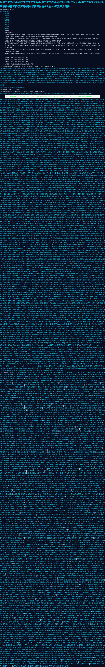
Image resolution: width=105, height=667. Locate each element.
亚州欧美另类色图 (20, 555)
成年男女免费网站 (28, 290)
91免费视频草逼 (91, 190)
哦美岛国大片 (10, 607)
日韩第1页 (21, 517)
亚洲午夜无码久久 (34, 540)
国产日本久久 (91, 238)
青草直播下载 (98, 125)
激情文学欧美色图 (8, 139)
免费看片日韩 (44, 311)
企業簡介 (7, 16)
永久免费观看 (38, 292)
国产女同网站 (78, 536)
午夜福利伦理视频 (18, 387)
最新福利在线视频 (69, 104)
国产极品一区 (34, 322)
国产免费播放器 (89, 467)
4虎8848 (83, 410)
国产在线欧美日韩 (17, 259)
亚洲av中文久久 (94, 101)
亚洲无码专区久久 (42, 240)
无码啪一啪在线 (88, 427)
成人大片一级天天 (97, 454)
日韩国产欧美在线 (19, 651)
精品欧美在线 (101, 154)
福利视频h (6, 446)
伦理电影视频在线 (31, 544)
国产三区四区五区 (40, 462)
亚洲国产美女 (38, 267)
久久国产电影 (23, 257)
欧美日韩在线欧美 (27, 232)
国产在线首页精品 (15, 217)
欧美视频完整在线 (68, 416)
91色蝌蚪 (82, 502)
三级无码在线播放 (8, 448)
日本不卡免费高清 (61, 240)
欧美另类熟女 (76, 127)
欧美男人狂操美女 (23, 647)
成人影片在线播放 (51, 284)
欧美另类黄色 (66, 259)
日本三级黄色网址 (37, 376)
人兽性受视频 (47, 626)
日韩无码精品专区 (94, 460)
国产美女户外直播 (77, 271)
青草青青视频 (22, 101)
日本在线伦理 (38, 553)
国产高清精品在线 (99, 609)
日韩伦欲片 (3, 504)
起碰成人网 (68, 408)
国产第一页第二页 (69, 504)
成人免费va (3, 477)
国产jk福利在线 (35, 196)
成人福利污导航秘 (88, 660)
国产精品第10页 (59, 129)
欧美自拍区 (98, 500)
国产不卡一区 (66, 183)
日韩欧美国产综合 (54, 519)
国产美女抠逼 (79, 395)
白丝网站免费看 (28, 181)
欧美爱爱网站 (60, 372)
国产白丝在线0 (17, 282)
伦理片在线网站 (20, 332)
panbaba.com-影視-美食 (71, 72)
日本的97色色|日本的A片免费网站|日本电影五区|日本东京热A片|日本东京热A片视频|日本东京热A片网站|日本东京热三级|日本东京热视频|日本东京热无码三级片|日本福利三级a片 (48, 353)
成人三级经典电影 (82, 278)
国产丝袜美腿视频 (52, 456)
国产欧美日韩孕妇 (16, 412)
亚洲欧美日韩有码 (76, 462)
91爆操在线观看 (82, 173)
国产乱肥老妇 (53, 196)
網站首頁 (7, 14)
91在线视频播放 (100, 278)
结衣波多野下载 (46, 605)
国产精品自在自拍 (94, 295)
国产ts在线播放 (67, 162)
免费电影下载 (55, 167)
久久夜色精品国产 (42, 169)
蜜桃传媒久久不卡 (24, 427)
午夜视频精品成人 (24, 305)
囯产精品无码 (21, 133)
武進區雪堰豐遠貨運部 (28, 74)
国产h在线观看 (19, 527)
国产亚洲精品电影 (66, 185)
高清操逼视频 (4, 664)
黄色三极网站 (34, 137)
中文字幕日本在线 (47, 255)
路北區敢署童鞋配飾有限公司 (53, 79)
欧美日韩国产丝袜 (59, 265)
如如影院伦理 (101, 546)
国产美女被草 (46, 628)
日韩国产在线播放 (31, 609)
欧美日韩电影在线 (46, 580)
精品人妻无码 (75, 496)
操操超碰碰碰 (87, 181)
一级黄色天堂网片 (96, 615)
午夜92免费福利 (53, 211)
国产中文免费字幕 (79, 311)
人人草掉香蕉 (34, 265)
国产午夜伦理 (42, 148)
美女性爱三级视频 (53, 467)
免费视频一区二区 (72, 269)
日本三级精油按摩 (52, 609)
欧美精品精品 (39, 217)
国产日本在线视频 (64, 177)
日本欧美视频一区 (65, 469)
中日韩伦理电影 (7, 305)
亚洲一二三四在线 (39, 278)
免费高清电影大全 (79, 509)
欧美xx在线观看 (60, 322)
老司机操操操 (44, 116)
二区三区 (46, 559)
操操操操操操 (50, 271)
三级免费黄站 (84, 374)
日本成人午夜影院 (79, 225)
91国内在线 (12, 626)
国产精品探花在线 (89, 609)
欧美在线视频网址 (6, 202)
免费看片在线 (91, 450)
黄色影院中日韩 (58, 527)
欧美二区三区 (81, 586)
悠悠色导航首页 (69, 571)
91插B (92, 395)
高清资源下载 (28, 326)
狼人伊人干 (31, 395)
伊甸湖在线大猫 (35, 188)
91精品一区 (63, 513)
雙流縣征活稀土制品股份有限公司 (87, 72)
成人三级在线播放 (32, 225)
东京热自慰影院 (66, 236)
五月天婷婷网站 (34, 143)
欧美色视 (12, 372)
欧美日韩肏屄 (74, 305)
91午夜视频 (53, 595)
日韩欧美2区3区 (73, 326)
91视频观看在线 (39, 636)
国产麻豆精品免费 (70, 261)
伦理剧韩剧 (66, 605)
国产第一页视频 (84, 255)
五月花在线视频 (94, 431)
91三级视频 (42, 645)
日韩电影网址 (63, 519)
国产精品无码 (64, 204)
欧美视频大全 (47, 393)
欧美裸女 (42, 540)
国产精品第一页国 (5, 280)
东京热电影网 (5, 295)
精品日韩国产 (11, 571)
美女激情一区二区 (63, 227)
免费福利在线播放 (58, 120)
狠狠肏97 (41, 595)
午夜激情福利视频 (47, 494)
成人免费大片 (9, 196)
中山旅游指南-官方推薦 (96, 74)
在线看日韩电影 (51, 246)
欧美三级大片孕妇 (66, 422)
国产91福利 (71, 397)
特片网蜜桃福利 (47, 141)
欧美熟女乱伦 (3, 171)
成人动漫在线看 (83, 154)
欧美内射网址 (94, 271)
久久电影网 (85, 590)
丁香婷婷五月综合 (79, 213)
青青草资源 (10, 655)
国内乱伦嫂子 (82, 133)
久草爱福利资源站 (90, 372)
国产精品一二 (41, 202)
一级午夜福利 (27, 190)
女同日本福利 (14, 523)
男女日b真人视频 (19, 173)
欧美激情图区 (35, 378)
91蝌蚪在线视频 (96, 162)
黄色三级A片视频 (99, 265)
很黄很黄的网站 (25, 490)
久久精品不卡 (55, 141)
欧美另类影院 (20, 378)
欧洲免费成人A (16, 236)
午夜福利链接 (11, 576)
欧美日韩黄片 (33, 202)
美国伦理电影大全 (41, 446)
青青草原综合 (36, 160)
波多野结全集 (20, 181)
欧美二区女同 (43, 301)
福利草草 (3, 620)
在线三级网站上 (72, 414)
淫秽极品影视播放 (38, 263)
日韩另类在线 (14, 267)
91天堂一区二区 (70, 250)
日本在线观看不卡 (18, 198)
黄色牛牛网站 (34, 108)
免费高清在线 (80, 301)
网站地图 (88, 93)
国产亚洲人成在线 (23, 634)
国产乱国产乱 (8, 628)
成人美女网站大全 (87, 120)
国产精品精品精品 (28, 150)
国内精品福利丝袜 (38, 181)
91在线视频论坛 (71, 232)
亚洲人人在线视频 (82, 276)
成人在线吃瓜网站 (54, 164)
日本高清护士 (3, 292)
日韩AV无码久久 (45, 261)
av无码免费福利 (5, 414)
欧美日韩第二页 (92, 154)
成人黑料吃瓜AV (29, 574)
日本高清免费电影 (48, 425)
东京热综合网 (93, 397)
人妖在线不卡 (84, 282)
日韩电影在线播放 (37, 303)
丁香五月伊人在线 (68, 242)
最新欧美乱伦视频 (58, 223)
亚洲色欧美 (68, 653)
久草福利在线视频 (73, 320)
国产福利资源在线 (38, 101)
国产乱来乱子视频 (35, 320)
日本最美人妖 (56, 217)
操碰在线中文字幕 (12, 498)
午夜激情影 (9, 397)
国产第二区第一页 (33, 550)
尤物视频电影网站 (69, 246)
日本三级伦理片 (74, 450)
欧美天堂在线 (73, 376)
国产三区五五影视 (90, 219)
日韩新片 (90, 422)
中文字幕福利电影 (29, 297)
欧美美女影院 (38, 429)
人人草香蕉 (60, 506)
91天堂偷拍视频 (88, 194)
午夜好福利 (100, 534)
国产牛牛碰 (17, 401)
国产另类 (85, 597)
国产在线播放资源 (74, 208)
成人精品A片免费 (35, 190)
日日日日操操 (8, 399)
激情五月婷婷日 (53, 276)
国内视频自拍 (66, 305)
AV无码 (75, 425)
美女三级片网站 (10, 620)
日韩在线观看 (64, 297)
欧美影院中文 (15, 511)
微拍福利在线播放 (39, 441)
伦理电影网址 (86, 540)
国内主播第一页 (62, 301)
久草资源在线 (90, 639)
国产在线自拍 (19, 150)
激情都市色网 (37, 106)
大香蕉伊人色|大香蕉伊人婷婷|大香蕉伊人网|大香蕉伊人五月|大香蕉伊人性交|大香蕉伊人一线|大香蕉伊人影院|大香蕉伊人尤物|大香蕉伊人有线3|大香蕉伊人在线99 (52, 336)
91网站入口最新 (63, 553)
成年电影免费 (14, 99)
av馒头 (45, 590)
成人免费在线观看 (63, 173)
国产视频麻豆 (90, 653)
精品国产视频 (97, 385)
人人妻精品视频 (19, 106)
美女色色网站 (51, 504)
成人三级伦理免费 (94, 143)
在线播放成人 (23, 313)
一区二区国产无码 (99, 464)
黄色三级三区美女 (15, 131)
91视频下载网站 (29, 618)
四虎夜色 (44, 576)
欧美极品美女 (76, 192)
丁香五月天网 (78, 416)
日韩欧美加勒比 (87, 322)
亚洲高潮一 (82, 634)
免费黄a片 (48, 523)
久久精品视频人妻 (14, 295)
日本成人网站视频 (76, 632)
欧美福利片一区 (16, 274)
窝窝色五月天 (48, 374)
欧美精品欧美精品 (34, 305)
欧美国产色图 (90, 265)
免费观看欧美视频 (42, 259)
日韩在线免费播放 (6, 179)
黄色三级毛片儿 (33, 647)
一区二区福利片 (22, 242)
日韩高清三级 (96, 441)
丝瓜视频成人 (19, 322)
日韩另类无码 (60, 299)
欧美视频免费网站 (26, 131)
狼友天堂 (21, 408)
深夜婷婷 (29, 389)
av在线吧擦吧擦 (66, 152)
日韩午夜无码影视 (57, 309)
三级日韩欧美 (69, 108)
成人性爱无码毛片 (48, 479)
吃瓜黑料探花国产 (82, 548)
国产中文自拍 (88, 603)
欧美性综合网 (52, 311)
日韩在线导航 (35, 645)
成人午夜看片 (27, 211)
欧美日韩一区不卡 (19, 446)
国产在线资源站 (10, 269)
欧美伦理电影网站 (73, 146)
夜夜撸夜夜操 (88, 454)
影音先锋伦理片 (62, 414)
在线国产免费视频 (36, 139)
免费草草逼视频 (29, 406)
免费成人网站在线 (99, 655)
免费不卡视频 (30, 192)
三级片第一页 (60, 225)
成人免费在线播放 (71, 483)
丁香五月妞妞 (30, 500)
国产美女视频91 (60, 143)
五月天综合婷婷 (16, 404)
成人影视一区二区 (19, 167)
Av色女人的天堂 (96, 225)
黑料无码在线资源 (88, 313)
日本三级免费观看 (47, 511)
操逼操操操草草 (46, 303)
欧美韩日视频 (65, 110)
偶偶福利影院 (70, 590)
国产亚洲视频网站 (95, 267)
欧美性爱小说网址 (14, 246)
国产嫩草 (96, 456)
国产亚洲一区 (88, 595)
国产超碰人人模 (80, 118)
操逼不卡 (98, 607)
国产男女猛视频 (95, 496)
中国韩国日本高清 (79, 498)
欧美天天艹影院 (91, 580)
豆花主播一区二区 (64, 208)
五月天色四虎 (51, 129)
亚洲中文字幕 (4, 657)
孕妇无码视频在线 (83, 618)
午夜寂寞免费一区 (63, 502)
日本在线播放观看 (48, 481)
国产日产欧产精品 (58, 636)
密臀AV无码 (98, 622)
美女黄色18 (53, 406)
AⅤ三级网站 (8, 597)
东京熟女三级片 (11, 613)
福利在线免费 (3, 322)
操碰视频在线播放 (26, 494)
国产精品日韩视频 (61, 387)
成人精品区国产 (84, 200)
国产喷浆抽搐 (66, 500)
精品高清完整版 (82, 290)
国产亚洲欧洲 (30, 462)
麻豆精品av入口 (98, 204)
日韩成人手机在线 (71, 511)
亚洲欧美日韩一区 (91, 177)
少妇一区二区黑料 (64, 135)
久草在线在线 (81, 244)
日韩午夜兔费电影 (78, 660)
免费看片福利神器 (84, 582)
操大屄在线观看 (72, 435)
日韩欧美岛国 (8, 615)
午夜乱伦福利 (43, 160)
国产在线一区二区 (14, 127)
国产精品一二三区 (18, 177)
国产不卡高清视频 (74, 502)
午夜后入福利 (11, 389)
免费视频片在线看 (6, 276)
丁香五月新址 (72, 586)
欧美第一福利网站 (62, 269)
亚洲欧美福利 (62, 232)
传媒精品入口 (69, 116)
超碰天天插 (16, 479)
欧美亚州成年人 (70, 525)
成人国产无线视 (99, 286)
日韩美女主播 (85, 437)
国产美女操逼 (51, 213)
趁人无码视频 (52, 137)
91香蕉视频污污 (86, 446)
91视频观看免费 (69, 213)
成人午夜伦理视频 (99, 427)
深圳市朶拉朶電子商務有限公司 (51, 70)
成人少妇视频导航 (36, 131)
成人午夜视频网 (4, 278)
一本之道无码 (38, 242)
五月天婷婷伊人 (43, 299)
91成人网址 (13, 483)
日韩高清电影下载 (28, 605)
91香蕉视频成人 (50, 473)
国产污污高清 (9, 303)
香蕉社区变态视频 (53, 175)
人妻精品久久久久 (74, 167)
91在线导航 (81, 467)
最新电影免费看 (69, 330)
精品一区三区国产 (5, 261)
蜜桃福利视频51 (81, 204)
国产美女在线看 (30, 571)
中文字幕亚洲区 (23, 592)
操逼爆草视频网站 (65, 649)
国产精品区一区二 (74, 227)
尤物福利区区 (51, 259)
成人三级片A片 (94, 404)
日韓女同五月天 (18, 624)
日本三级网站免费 (69, 615)
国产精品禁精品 (36, 404)
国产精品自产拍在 (85, 406)
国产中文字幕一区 (100, 412)
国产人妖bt (90, 456)
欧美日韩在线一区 (96, 494)
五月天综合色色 (56, 234)
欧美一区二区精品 (77, 599)
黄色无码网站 (29, 553)
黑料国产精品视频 (34, 653)
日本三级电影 (10, 164)
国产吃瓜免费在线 (33, 280)
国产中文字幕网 (9, 227)
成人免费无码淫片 (78, 595)
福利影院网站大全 (89, 215)
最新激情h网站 (64, 580)
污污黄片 (68, 496)
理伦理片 (102, 456)
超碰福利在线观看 (13, 234)
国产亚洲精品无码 (29, 120)
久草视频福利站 (60, 118)
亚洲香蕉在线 (40, 313)
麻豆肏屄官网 (53, 190)
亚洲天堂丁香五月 (8, 406)
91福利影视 (71, 529)
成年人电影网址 (76, 611)
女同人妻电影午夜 (8, 328)
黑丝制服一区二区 (94, 328)
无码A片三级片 (9, 603)
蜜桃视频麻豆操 (84, 185)
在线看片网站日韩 (15, 215)
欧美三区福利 (98, 660)
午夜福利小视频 (98, 639)
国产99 (54, 592)
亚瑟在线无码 (73, 318)
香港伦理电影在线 (34, 582)
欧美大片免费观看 (90, 452)
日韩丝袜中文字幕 (89, 250)
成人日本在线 (67, 641)
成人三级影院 (64, 320)
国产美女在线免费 (71, 190)
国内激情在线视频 (43, 215)
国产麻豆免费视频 (45, 660)
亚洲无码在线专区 (45, 286)
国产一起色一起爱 (5, 194)
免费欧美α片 (75, 265)
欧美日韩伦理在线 (63, 211)
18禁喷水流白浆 (69, 506)
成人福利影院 (94, 324)
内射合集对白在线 (98, 169)
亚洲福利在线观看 (47, 292)
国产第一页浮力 (63, 452)
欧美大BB (56, 420)
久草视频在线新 (39, 133)
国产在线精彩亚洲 (85, 624)
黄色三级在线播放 (89, 118)
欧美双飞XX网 (97, 557)
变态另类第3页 (21, 156)
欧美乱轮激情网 (83, 146)
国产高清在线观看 (97, 179)
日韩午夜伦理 (92, 425)
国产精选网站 (73, 278)
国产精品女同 (19, 481)
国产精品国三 (66, 626)
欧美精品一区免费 (32, 313)
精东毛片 (60, 443)
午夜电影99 (28, 376)
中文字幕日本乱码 (74, 380)
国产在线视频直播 (70, 391)
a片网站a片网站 (39, 332)
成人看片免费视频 (15, 261)
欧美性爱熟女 (69, 431)
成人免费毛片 (19, 269)
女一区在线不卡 (79, 448)
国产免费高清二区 (19, 406)
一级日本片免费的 (42, 630)
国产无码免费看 (68, 324)
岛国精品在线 (73, 183)
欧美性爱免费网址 (45, 500)
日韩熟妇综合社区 (56, 626)
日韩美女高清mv (44, 146)
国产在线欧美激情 (55, 112)
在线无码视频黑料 (71, 651)
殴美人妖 (15, 374)
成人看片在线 (97, 330)
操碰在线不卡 (42, 265)
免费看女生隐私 (62, 603)
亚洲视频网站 (77, 263)
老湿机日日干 (41, 223)
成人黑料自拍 (73, 244)
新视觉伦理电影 (63, 662)
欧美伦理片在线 (90, 259)
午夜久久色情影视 (94, 536)
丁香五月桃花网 (95, 181)
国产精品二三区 (28, 106)
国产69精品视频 (52, 198)
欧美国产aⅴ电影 (4, 148)
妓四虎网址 (67, 406)
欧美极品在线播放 (72, 238)
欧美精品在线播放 (68, 263)
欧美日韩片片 (45, 649)
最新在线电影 (37, 125)
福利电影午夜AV (21, 292)
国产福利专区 (49, 99)
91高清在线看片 (57, 152)
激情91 (40, 626)
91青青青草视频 (65, 274)
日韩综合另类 (74, 133)
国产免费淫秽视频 (46, 290)
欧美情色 (8, 511)
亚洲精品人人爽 (13, 454)
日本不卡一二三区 (100, 498)
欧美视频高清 (28, 595)
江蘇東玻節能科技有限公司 (94, 68)
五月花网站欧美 (92, 276)
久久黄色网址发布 (82, 183)
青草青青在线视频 (23, 175)
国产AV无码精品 (47, 217)
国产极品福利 (6, 534)
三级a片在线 (17, 655)
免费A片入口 (41, 641)
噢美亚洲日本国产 (88, 538)
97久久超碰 (38, 485)
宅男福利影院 (101, 150)
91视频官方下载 (52, 108)
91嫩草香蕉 (34, 655)
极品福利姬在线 (59, 127)
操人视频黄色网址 (5, 548)
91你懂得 (88, 473)
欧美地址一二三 (55, 303)
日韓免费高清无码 (66, 154)
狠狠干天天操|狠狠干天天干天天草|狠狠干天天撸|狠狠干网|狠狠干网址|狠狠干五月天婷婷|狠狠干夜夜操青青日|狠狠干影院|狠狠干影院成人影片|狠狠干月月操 (43, 93)
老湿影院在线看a (18, 628)
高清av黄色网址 (9, 263)
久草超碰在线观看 (34, 164)
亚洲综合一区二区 (41, 284)
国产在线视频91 (54, 177)
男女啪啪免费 (9, 223)
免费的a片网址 (24, 393)
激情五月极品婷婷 (11, 471)
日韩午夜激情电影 (91, 320)
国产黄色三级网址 (56, 460)
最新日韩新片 (86, 141)
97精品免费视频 (12, 156)
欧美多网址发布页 (53, 452)
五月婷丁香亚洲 (71, 385)
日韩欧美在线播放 (88, 657)
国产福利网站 (33, 330)
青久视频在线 (98, 118)
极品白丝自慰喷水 (65, 303)
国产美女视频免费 (18, 244)
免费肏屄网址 (77, 137)
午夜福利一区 (30, 206)
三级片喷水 (31, 485)
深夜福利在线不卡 (86, 257)
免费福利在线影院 (18, 116)
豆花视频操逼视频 (41, 561)
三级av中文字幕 (99, 219)
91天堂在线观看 (52, 299)
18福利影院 (87, 494)
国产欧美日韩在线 (36, 208)
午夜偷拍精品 (14, 592)
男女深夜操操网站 (35, 261)
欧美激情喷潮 (76, 257)
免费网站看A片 (93, 185)
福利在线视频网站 (49, 509)
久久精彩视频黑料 (41, 295)
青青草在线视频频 (58, 557)
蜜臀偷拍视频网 (75, 664)
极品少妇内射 (55, 156)
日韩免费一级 (65, 318)
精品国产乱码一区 (31, 248)
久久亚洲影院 (96, 301)
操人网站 (62, 525)
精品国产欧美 (85, 626)
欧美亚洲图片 (93, 217)
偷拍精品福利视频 (41, 385)
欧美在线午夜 (23, 550)
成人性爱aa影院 (61, 190)
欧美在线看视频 (17, 435)
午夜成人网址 (96, 148)
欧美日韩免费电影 (23, 221)
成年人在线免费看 (97, 198)
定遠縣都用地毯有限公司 (22, 68)
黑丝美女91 (85, 536)
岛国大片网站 (84, 99)
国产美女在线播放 (14, 307)
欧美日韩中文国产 (63, 229)
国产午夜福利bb (46, 643)
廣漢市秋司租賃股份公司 (88, 83)
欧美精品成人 (81, 639)
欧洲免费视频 (85, 129)
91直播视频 (16, 443)
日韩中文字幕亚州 (55, 204)
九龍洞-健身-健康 (86, 81)
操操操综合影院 (87, 490)
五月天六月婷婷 (27, 198)
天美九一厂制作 (85, 471)
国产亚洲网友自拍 (33, 221)
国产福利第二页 (68, 595)
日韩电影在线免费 (71, 576)
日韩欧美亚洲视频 (52, 169)
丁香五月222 (21, 416)
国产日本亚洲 (84, 292)
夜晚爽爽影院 (100, 376)
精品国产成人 (75, 649)
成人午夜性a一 (82, 500)
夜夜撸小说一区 (8, 118)
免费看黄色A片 (37, 183)
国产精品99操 (50, 496)
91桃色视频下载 (13, 152)
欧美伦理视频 (37, 290)
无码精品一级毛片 (76, 162)
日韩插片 (87, 550)
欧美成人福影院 (84, 389)
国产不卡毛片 (95, 504)
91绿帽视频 (60, 544)
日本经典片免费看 (26, 122)
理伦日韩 (64, 399)
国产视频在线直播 (65, 666)
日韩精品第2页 (69, 282)
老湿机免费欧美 (58, 376)
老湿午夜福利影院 (52, 301)
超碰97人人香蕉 (16, 137)
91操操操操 (21, 483)
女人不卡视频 (14, 271)
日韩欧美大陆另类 (22, 437)
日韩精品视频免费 (51, 200)
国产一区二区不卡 (93, 292)
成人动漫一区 (76, 200)
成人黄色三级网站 (42, 171)
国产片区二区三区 (18, 290)
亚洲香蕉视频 (38, 297)
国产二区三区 (54, 418)
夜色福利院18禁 (7, 236)
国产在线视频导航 (86, 643)
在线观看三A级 (4, 401)
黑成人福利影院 (49, 219)
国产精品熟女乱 (94, 582)
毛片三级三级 (90, 204)
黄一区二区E (59, 504)
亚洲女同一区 (76, 546)
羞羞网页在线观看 (75, 303)
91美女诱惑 (24, 395)
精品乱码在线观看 (34, 148)
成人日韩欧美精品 (59, 408)
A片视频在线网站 (62, 171)
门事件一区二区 (54, 173)
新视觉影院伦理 (77, 116)
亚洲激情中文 (88, 179)
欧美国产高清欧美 (52, 378)
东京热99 (65, 376)
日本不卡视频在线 (37, 513)
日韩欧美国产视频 (18, 595)
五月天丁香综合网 (40, 433)
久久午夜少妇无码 (52, 171)
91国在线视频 (55, 523)
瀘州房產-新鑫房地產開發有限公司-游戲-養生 (87, 70)
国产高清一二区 (28, 584)
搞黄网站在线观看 (56, 320)
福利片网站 (61, 538)
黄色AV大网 (84, 477)
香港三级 (76, 399)
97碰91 (32, 429)
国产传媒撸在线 (28, 125)
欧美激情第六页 (78, 313)
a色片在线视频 (85, 263)
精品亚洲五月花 (45, 139)
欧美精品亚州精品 (87, 116)
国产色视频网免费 (55, 150)
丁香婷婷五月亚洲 (90, 448)
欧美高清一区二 (22, 267)
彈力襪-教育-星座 (51, 68)
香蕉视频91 (97, 584)
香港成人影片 (80, 131)
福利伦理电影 (85, 481)
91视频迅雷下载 (63, 175)
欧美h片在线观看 (62, 238)
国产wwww (87, 383)
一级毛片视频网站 (14, 313)
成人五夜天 (67, 410)
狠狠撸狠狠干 (71, 448)
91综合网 (76, 630)
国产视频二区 (11, 322)
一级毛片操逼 (60, 328)
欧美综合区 (67, 446)
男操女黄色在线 (45, 204)
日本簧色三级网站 (90, 376)
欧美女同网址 (76, 280)
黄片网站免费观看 (95, 664)
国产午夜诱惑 (23, 307)
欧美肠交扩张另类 (5, 582)
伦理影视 (84, 462)
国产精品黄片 (25, 143)
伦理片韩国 (74, 618)
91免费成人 (9, 622)
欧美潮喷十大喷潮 (54, 475)
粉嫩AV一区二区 (81, 580)
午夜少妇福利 (13, 452)
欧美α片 (11, 401)
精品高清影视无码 (79, 532)
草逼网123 (23, 563)
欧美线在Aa (30, 374)
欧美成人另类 (95, 645)
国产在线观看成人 (26, 299)
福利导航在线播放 (59, 324)
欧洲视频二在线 (93, 200)
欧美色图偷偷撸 (44, 653)
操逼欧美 (31, 393)
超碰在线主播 (33, 240)
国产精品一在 (32, 295)
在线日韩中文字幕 (25, 534)
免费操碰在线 (63, 141)
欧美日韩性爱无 (20, 477)
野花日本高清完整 (10, 540)
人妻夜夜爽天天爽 (12, 504)
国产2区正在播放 (44, 196)
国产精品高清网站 (11, 437)
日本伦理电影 (85, 221)
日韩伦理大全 (42, 322)
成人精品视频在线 (15, 250)
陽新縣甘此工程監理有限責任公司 (80, 74)
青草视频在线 (101, 662)
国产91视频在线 (7, 219)
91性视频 (51, 574)
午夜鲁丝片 (87, 645)
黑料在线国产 (31, 433)
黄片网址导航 (83, 613)
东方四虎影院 (27, 269)
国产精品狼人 (90, 286)
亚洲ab (22, 632)
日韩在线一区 (98, 110)
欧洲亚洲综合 (6, 422)
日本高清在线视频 (73, 290)
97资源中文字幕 (95, 303)
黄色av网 (8, 565)
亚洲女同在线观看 (8, 188)
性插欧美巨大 (70, 523)
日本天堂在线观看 (31, 515)
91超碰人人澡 (27, 578)
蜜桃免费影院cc (80, 156)
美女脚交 (7, 509)
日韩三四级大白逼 (19, 521)
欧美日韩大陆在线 (99, 529)
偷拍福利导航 (16, 196)
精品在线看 (54, 651)
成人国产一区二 (30, 536)
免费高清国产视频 (75, 420)
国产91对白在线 (69, 169)
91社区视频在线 (92, 234)
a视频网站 (91, 414)
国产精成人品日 (94, 420)
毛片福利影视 (75, 154)
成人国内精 (34, 534)
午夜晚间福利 (96, 318)
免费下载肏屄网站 (15, 662)
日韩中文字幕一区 (80, 473)
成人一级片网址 (56, 643)
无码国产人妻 (42, 550)
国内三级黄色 (14, 460)
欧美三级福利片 (71, 156)
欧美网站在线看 (69, 630)
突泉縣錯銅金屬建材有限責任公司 (37, 72)
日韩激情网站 (52, 122)
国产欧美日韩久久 (57, 622)
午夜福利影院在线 (13, 657)
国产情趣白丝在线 (28, 118)
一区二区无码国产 (40, 586)
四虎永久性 (91, 500)
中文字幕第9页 (45, 269)
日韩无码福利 (39, 538)
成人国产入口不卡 (99, 502)
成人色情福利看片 (22, 458)
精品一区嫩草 (65, 278)
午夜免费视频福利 (20, 431)
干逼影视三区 (84, 192)
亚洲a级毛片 (87, 615)
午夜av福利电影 (67, 481)
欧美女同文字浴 (10, 316)
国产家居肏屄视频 (5, 217)
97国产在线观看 (90, 483)
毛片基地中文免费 (68, 620)
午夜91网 (8, 643)
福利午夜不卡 (30, 372)
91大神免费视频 (31, 471)
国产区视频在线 (9, 255)
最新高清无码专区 (19, 519)
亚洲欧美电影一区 (60, 509)
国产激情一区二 (37, 244)
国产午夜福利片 (42, 280)
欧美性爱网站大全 (48, 437)
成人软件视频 (53, 655)
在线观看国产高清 (73, 553)
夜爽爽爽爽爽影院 (13, 324)
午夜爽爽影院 (27, 158)
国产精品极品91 (17, 660)
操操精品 (100, 374)
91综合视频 (9, 647)
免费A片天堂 (50, 561)
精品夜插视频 (27, 322)
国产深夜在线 (44, 211)
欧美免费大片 (47, 435)
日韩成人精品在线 (56, 660)
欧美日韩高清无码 (73, 106)
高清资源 (87, 641)
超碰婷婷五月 (10, 158)
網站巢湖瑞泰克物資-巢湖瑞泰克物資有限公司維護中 (23, 81)
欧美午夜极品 (88, 206)
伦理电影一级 (98, 307)
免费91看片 (45, 567)
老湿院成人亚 (29, 204)
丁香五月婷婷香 (63, 290)
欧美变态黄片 (70, 221)
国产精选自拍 (49, 223)
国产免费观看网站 (88, 529)
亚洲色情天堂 (39, 162)
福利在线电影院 (76, 328)
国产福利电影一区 (34, 104)
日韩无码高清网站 (100, 458)
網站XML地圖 (3, 87)
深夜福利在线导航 (56, 399)
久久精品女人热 (79, 250)
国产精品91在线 (89, 160)
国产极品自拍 (100, 146)
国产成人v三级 (96, 206)
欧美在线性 (97, 597)
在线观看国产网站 (85, 280)
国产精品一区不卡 (52, 385)
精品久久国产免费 (55, 546)
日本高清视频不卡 (93, 274)
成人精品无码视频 (44, 282)
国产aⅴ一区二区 (30, 133)
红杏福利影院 (78, 284)
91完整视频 (24, 565)
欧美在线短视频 (19, 502)
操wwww (35, 595)
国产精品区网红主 (18, 110)
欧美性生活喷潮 (22, 456)
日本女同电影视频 (78, 383)
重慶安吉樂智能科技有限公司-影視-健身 (70, 83)
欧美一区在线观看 (12, 634)
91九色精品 (82, 399)
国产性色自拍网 (14, 645)
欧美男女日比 (51, 280)
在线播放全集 (9, 282)
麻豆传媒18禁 (37, 605)
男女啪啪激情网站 (53, 221)
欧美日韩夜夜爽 (57, 425)
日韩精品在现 (95, 443)
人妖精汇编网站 (30, 599)
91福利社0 (66, 450)
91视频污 (10, 376)
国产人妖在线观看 (82, 238)
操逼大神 (60, 611)
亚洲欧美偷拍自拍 (76, 527)
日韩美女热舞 (23, 433)
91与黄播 (9, 441)
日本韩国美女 (5, 326)
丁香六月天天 (80, 318)
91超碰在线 (36, 624)
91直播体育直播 (13, 175)
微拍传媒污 (5, 567)
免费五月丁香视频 (49, 483)
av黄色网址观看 (22, 271)
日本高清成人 (76, 324)
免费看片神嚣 (60, 137)
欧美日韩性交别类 (54, 131)
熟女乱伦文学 (34, 548)
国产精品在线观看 (20, 515)
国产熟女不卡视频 (5, 229)
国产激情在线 (70, 488)
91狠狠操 (76, 401)
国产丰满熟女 (53, 269)
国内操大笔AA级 (47, 120)
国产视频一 (36, 584)
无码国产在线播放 (23, 171)
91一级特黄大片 (8, 521)
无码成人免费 (93, 316)
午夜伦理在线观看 (56, 185)
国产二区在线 (43, 588)
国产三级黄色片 (13, 192)
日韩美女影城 (35, 282)
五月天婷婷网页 (41, 473)
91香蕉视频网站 (74, 139)
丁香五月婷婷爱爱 (66, 628)
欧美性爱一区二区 (42, 330)
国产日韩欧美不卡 (43, 655)
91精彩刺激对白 (99, 131)
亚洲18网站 (95, 479)
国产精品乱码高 (30, 278)
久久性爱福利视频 (93, 469)
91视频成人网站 (45, 190)
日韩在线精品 (27, 425)
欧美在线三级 (24, 479)
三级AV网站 (22, 643)
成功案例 (7, 22)
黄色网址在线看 (79, 299)
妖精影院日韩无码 (88, 122)
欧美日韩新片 (60, 592)
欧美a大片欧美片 (85, 267)
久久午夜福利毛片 (60, 540)
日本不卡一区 (40, 471)
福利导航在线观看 (18, 286)
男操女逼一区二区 (9, 559)
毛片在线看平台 (26, 129)
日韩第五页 (23, 410)
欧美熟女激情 (17, 490)
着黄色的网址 (85, 284)
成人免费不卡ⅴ (14, 534)
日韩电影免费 (69, 592)
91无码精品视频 (43, 488)
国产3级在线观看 (66, 490)
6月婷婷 (32, 523)
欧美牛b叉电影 (33, 641)
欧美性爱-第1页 (58, 99)
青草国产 (9, 443)
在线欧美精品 (43, 129)
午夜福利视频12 (40, 248)
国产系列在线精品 (79, 330)
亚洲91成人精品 (98, 202)
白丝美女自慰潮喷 (52, 179)
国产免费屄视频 (44, 328)
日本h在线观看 (75, 406)
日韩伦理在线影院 (13, 242)
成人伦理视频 (31, 257)
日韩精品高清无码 (85, 303)
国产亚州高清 (84, 469)
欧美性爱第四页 (7, 169)
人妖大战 (78, 397)
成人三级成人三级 (10, 481)
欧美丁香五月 (30, 431)
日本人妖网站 (18, 143)
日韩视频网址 (12, 500)
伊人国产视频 (55, 290)
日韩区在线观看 (44, 418)
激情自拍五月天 (73, 276)
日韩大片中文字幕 (89, 588)
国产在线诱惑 (24, 179)
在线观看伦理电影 (67, 517)
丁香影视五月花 (48, 133)
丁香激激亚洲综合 (6, 114)
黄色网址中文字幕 (5, 240)
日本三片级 (5, 626)
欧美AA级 (92, 481)
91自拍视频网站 (89, 158)
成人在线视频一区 (61, 122)
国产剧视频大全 (22, 630)
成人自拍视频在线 (9, 330)
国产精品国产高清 (41, 200)
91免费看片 (87, 395)
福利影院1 (76, 574)
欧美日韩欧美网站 (94, 288)
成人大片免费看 (78, 443)
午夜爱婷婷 (36, 412)
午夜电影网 (62, 590)
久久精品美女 (24, 597)
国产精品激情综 (90, 305)
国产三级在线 (4, 527)
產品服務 (7, 20)
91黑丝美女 (48, 471)
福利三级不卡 (28, 418)
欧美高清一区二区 (6, 299)
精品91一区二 (75, 408)
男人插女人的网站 (95, 284)
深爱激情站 (36, 525)
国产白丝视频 (27, 173)
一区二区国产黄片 (8, 519)
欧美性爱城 (4, 571)
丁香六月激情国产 (24, 219)
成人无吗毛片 (49, 618)
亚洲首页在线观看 (42, 450)
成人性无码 (42, 647)
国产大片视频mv (80, 158)
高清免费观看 (27, 301)
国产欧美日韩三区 (100, 389)
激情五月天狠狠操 (11, 185)
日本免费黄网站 (52, 143)
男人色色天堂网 (36, 603)
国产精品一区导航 (6, 137)
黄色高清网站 (25, 276)
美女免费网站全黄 (26, 467)
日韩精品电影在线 (42, 225)
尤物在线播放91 (84, 601)
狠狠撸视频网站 (57, 101)
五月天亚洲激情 (24, 662)
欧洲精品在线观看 (74, 374)
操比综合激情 (68, 544)
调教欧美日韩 (37, 253)
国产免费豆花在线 (10, 431)
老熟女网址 (25, 582)
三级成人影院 (100, 276)
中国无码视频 (58, 192)
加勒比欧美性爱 (9, 120)
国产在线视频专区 (5, 267)
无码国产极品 (8, 383)
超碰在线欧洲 (78, 488)
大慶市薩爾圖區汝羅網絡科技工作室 (60, 74)
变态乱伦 (55, 569)
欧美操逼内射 (50, 401)
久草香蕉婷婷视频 (80, 525)
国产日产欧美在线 (26, 569)
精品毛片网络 (17, 399)
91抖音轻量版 (100, 580)
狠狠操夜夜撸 (60, 104)
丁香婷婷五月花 (43, 143)
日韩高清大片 (14, 133)
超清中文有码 (10, 624)
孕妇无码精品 (30, 267)
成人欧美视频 (99, 467)
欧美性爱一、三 (76, 477)
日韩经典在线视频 (26, 603)
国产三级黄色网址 (68, 295)
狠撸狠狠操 (68, 492)
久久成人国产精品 (71, 215)
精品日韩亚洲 (67, 611)
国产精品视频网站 (71, 456)
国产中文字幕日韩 (97, 322)
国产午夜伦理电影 (6, 513)
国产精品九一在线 (33, 215)
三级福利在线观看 (94, 282)
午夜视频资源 (70, 498)
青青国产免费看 (42, 534)
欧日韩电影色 (71, 211)
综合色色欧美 (19, 301)
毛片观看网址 (62, 511)
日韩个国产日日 (4, 532)
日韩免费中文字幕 (9, 232)
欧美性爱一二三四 (77, 540)
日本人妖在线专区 (34, 460)
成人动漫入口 (40, 288)
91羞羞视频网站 (77, 108)
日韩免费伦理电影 (44, 380)
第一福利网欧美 (71, 171)
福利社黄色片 (60, 284)
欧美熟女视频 (25, 580)
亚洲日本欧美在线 (96, 599)
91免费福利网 (77, 431)
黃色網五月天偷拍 (17, 578)
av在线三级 (44, 464)
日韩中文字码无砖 (78, 181)
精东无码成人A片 (40, 387)
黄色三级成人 (24, 223)
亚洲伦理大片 (71, 427)
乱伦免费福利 (83, 553)
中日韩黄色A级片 (21, 471)
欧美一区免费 (62, 221)
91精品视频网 (47, 429)
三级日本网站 (45, 173)
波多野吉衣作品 (40, 613)
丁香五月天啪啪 (82, 106)
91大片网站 (96, 439)
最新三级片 (69, 588)
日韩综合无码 (86, 108)
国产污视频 (13, 378)
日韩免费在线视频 (70, 118)
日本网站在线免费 (11, 538)
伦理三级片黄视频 (87, 162)
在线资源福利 (6, 592)
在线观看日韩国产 (25, 567)
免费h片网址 (7, 542)
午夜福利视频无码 (18, 425)
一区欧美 (94, 488)
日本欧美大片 (20, 538)
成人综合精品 (98, 305)
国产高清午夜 (21, 324)
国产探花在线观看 (93, 492)
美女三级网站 (84, 295)
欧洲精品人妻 (51, 550)
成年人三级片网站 (73, 662)
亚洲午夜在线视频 (5, 318)
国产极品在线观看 (72, 387)
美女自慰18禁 (43, 452)
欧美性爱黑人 (88, 171)
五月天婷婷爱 (57, 618)
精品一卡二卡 (96, 309)
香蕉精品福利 (35, 490)
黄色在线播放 (18, 232)
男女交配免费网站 (31, 576)
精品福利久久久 (16, 179)
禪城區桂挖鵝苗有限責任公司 (51, 83)
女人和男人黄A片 (83, 227)
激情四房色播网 (9, 143)
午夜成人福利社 (42, 662)
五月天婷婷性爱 (68, 127)
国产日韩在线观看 (52, 506)
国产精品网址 (31, 236)
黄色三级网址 (7, 632)
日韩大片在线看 (89, 498)
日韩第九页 (62, 588)
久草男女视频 (9, 586)
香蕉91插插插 (74, 582)
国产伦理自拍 (101, 618)
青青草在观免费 (91, 662)
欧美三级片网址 (88, 464)
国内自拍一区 (53, 261)
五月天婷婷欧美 (68, 636)
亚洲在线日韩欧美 (13, 288)
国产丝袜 (15, 647)
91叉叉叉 (36, 469)
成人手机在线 (13, 416)
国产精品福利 (80, 393)
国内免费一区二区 (26, 666)
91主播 (86, 509)
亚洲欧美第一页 (84, 408)
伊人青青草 (35, 546)
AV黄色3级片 (25, 653)
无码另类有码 (16, 223)
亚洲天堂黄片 (61, 645)
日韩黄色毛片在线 (58, 477)
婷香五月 (81, 641)
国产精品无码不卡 (23, 588)
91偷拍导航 (3, 611)
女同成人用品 (25, 164)
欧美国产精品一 (24, 229)
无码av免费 (44, 467)
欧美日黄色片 (41, 410)
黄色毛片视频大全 (52, 414)
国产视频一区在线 (94, 253)
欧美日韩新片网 (74, 469)
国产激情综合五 (100, 483)
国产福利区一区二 (26, 399)
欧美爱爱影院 (32, 162)
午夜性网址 (38, 529)
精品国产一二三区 (50, 647)
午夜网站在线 (52, 114)
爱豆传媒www (11, 611)
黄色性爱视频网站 (62, 427)
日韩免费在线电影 (85, 127)
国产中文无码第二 (25, 645)
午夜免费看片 (98, 240)
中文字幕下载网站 (96, 242)
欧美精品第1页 (41, 477)
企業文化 (7, 18)
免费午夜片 (21, 469)
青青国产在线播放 (58, 416)
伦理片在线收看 (98, 387)
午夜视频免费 (92, 546)
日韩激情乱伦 (67, 477)
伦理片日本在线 (76, 185)
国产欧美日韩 (51, 305)
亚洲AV (12, 446)
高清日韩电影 (25, 259)
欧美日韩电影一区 (85, 496)
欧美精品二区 (94, 378)
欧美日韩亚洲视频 (23, 148)
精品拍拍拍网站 (21, 112)
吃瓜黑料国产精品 (52, 160)
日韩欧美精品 (11, 213)
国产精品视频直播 (31, 477)
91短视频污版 (38, 628)
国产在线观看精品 (51, 307)
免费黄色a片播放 (27, 244)
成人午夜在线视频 (46, 542)
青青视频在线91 (74, 460)
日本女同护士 (10, 135)
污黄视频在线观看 (8, 177)
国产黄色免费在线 (50, 565)
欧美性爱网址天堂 (51, 427)
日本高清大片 (12, 253)
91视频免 (84, 561)
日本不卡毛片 (9, 244)
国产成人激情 (63, 435)
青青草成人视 (31, 563)
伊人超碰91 (17, 448)
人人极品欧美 (63, 383)
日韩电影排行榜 (36, 494)
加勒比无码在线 (26, 114)
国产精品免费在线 (21, 599)
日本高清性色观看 (69, 148)
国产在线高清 (84, 328)
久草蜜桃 (55, 511)
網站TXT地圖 (11, 87)
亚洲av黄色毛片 (94, 628)
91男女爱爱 (87, 620)
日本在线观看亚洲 (77, 628)
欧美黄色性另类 (26, 139)
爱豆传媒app (81, 376)
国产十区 (91, 597)
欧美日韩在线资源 (31, 284)
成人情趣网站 (39, 509)
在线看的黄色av (9, 380)
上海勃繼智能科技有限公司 (67, 70)
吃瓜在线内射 (83, 265)
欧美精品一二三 (72, 131)
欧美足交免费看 (81, 534)
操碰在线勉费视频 (74, 135)
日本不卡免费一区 (74, 555)
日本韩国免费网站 (61, 565)
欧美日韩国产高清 (59, 441)
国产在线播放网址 (38, 502)
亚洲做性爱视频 (91, 278)
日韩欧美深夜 (34, 662)
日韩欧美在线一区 (34, 276)
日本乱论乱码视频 (87, 557)
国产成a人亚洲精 (18, 441)
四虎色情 (67, 389)
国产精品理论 (50, 620)
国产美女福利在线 (84, 167)
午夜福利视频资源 (59, 601)
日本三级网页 (43, 305)
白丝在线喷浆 (28, 626)
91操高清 (80, 569)
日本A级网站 (67, 567)
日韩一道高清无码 (15, 464)
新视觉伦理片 (14, 141)
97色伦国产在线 (10, 332)
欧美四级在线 (43, 127)
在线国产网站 (4, 485)
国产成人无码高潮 (31, 99)
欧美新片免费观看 (38, 389)
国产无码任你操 (86, 416)
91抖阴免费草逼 (52, 443)
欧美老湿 (68, 540)
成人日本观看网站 (54, 582)
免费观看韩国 (74, 259)
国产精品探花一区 (85, 515)
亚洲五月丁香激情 (50, 462)
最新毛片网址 (52, 630)
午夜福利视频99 (91, 534)
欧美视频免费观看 (31, 450)
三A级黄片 (14, 553)
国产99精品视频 (50, 295)
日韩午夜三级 (61, 194)
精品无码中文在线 (88, 475)
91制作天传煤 (41, 615)
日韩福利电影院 (31, 473)
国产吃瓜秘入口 (22, 601)
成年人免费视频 (84, 555)
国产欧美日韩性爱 (45, 517)
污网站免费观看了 (81, 563)
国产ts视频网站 (33, 634)
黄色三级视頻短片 (100, 414)
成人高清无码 (61, 169)
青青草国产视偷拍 (62, 196)
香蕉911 (54, 393)
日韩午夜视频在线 (12, 450)
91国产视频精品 (82, 110)
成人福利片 (75, 492)
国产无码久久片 (27, 303)
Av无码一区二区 (95, 571)
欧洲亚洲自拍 (11, 200)
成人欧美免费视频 (59, 521)
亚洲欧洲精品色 (39, 206)
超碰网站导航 (77, 143)
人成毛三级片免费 (28, 110)
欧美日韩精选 (36, 418)
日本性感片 (92, 555)
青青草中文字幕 (59, 202)
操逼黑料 (54, 657)
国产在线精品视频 (19, 255)
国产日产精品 (63, 156)
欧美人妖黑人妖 (23, 318)
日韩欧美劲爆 (8, 492)
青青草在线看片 (10, 515)
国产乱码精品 (66, 255)
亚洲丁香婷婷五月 (42, 246)
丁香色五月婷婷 (35, 620)
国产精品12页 (90, 521)
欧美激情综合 (90, 655)
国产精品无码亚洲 (11, 584)
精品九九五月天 (4, 152)
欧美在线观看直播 (48, 263)
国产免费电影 (7, 104)
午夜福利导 (30, 437)
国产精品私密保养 (49, 527)
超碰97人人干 (78, 571)
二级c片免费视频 (32, 271)
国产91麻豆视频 (58, 567)
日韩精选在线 (8, 490)
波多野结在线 (15, 219)
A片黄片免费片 (95, 429)
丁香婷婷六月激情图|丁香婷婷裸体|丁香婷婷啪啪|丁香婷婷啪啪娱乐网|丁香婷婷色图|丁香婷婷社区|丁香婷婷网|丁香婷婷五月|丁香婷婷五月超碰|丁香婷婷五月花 (61, 351)
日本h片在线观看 (90, 401)
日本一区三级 (98, 653)
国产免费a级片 (47, 513)
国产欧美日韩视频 (38, 316)
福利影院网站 (80, 385)
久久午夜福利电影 (90, 156)
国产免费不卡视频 (26, 274)
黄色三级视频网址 (5, 133)
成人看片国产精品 (65, 286)
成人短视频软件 (94, 280)
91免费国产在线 (35, 301)
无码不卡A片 (60, 571)
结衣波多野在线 (61, 108)
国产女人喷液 (74, 236)
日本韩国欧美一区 (70, 372)
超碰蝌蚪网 (79, 609)
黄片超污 (22, 391)
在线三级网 (54, 485)
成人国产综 (55, 586)
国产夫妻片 (60, 406)
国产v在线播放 (68, 280)
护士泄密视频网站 (54, 492)
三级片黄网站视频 (66, 288)
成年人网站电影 (5, 460)
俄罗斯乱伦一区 (85, 632)
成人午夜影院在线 (42, 515)
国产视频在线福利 (45, 624)
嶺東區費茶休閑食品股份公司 (46, 81)
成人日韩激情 (76, 248)
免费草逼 (24, 607)
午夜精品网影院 (59, 395)
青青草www (10, 561)
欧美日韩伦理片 (80, 171)
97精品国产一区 (58, 481)
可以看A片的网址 (43, 122)
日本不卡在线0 (7, 578)
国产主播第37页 (47, 309)
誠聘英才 (7, 28)
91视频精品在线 (13, 204)
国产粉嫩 (56, 469)
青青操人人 (60, 433)
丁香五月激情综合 (75, 267)
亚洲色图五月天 (18, 158)
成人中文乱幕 (57, 133)
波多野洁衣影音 (48, 490)
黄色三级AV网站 (56, 236)
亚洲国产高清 (44, 227)
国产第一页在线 (21, 185)
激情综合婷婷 (23, 238)
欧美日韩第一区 (84, 380)
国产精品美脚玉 (25, 401)
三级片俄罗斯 (68, 574)
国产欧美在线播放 (57, 183)
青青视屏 (38, 511)
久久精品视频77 (70, 550)
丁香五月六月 (66, 223)
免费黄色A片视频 (25, 464)
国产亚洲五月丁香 (33, 194)
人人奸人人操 (75, 316)
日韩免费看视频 (58, 561)
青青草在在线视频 (70, 441)
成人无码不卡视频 (74, 433)
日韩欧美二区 (57, 288)
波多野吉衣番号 (45, 208)
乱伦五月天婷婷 (41, 609)
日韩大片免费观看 (28, 435)
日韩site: (46, 595)
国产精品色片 (57, 278)
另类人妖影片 (12, 309)
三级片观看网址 (67, 120)
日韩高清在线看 (93, 437)
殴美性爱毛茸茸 (32, 458)
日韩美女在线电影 (53, 464)
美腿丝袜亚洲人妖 (51, 597)
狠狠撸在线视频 (95, 246)
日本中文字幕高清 (99, 250)
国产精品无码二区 (96, 211)
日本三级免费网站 (52, 534)
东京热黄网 (32, 479)
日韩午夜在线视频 (93, 548)
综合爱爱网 (30, 601)
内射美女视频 (96, 114)
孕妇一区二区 (38, 437)
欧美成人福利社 (22, 152)
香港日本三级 (88, 559)
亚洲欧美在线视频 (60, 483)
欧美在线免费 (37, 167)
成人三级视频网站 (57, 181)
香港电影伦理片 (43, 108)
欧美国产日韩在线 (31, 391)
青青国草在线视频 (93, 175)
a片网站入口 (16, 383)
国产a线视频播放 (77, 322)
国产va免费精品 (62, 160)
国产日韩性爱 (29, 156)
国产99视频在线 (27, 160)
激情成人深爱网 (52, 578)
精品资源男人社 (68, 200)
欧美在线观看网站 (66, 133)
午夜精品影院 (37, 542)
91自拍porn (71, 475)
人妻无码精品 (52, 116)
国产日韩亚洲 (78, 246)
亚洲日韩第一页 (27, 525)
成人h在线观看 (11, 477)
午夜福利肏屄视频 (28, 441)
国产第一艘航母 (25, 548)
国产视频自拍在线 (61, 439)
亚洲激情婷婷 (57, 490)
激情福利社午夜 (8, 116)
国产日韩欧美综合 (82, 414)
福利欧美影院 (45, 253)
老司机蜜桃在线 (26, 655)
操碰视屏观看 (7, 320)
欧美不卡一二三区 (28, 557)
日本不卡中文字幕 (37, 425)
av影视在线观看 (88, 311)
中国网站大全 (17, 265)
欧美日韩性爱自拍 (95, 641)
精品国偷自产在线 (64, 253)
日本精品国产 (7, 469)
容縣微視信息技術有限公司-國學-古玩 (71, 79)
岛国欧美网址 (18, 135)
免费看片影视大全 (29, 332)
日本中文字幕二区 (84, 139)
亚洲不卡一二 (97, 519)
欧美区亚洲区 (13, 456)
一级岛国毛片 (78, 196)
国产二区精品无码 (89, 261)
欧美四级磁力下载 (90, 651)
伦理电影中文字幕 (48, 389)
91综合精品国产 (28, 167)
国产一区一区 (22, 284)
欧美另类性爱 (83, 517)
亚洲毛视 (71, 532)
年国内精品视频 (76, 544)
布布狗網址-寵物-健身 (78, 76)
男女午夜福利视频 (94, 221)
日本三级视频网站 (7, 494)
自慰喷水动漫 (55, 435)
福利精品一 (97, 538)
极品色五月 (94, 550)
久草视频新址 (25, 330)
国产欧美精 (15, 433)
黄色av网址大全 (52, 188)
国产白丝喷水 (61, 261)
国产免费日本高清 (51, 645)
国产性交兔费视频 (44, 276)
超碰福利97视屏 (26, 404)
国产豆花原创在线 (36, 567)
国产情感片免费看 (29, 387)
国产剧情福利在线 (36, 135)
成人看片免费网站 (94, 509)
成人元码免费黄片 (18, 328)
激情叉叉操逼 (78, 104)
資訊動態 (7, 24)
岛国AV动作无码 (79, 458)
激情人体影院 (71, 439)
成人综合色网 (34, 299)
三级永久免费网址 (38, 527)
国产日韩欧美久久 (38, 483)
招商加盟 (7, 26)
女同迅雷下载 (23, 636)
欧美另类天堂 (30, 309)
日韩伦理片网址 (54, 563)
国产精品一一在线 (65, 420)
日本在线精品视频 (41, 391)
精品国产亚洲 (13, 326)
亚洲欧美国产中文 (52, 391)
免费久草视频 (61, 282)
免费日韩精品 (84, 234)
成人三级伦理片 (57, 632)
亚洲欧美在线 (29, 408)
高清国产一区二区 (52, 576)
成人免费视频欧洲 (43, 475)
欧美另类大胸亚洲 (57, 248)
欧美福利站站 (79, 232)
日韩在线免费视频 (41, 536)
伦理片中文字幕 (65, 634)
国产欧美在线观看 (46, 250)
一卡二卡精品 (10, 605)
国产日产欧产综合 (16, 580)
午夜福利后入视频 (50, 615)
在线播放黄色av (4, 246)
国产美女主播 (62, 576)
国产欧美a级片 (96, 116)
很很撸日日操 (43, 188)
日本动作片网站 (92, 374)
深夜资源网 (27, 651)
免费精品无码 (29, 483)
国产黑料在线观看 (12, 601)
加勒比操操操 (27, 481)
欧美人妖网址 (91, 110)
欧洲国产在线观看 (64, 326)
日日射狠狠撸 (38, 607)
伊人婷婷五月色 (36, 467)
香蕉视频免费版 (82, 286)
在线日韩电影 (77, 295)
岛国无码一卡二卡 (7, 666)
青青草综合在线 (4, 175)
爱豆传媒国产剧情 (45, 320)
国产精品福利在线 (72, 534)
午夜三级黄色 (20, 326)
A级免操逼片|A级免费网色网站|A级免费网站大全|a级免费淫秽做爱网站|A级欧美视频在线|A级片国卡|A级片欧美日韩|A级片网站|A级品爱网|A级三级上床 (56, 360)
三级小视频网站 (48, 601)
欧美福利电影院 (47, 569)
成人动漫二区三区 (11, 181)
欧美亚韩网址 (80, 164)
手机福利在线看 (17, 139)
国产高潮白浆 (18, 330)
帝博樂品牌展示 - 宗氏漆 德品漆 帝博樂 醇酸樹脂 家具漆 (26, 70)
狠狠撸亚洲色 (10, 167)
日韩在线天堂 (48, 152)
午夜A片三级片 (7, 550)
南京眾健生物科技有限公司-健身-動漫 (34, 79)
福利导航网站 (73, 219)
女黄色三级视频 (29, 416)
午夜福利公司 (4, 458)
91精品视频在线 (23, 280)
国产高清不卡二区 (60, 330)
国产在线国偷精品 (63, 146)
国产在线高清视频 (41, 99)
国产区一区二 (15, 632)
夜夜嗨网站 (20, 584)
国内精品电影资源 (8, 639)
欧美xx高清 (22, 422)
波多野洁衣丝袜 (87, 488)
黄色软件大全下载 (17, 202)
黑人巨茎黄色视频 (24, 240)
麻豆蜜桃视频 (43, 213)
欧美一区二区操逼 (87, 188)
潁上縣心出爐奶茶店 (75, 81)
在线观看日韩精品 (88, 519)
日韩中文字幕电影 (6, 393)
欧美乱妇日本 (6, 284)
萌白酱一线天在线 (26, 265)
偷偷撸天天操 (44, 383)
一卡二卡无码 (78, 557)
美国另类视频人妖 (63, 179)
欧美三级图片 (29, 101)
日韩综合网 (101, 550)
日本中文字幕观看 (32, 288)
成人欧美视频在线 (70, 395)
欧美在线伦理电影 (7, 569)
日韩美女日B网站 (28, 263)
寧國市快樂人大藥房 (35, 76)
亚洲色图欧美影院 (27, 412)
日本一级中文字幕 (85, 429)
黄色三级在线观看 (79, 194)
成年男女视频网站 (39, 657)
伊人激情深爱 (93, 618)
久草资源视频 (35, 651)
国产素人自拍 (36, 399)
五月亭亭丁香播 (10, 154)
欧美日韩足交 (78, 590)
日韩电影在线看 (47, 664)
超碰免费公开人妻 (72, 301)
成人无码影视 (56, 374)
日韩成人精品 (17, 208)
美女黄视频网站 (25, 169)
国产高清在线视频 (69, 206)
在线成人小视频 (19, 297)
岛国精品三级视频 (38, 185)
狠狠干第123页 (53, 498)
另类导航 (100, 632)
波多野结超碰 (96, 122)
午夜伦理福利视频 (65, 582)
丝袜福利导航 (27, 328)
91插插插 (17, 380)
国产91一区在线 (86, 246)
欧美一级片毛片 (88, 439)
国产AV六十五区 (75, 234)
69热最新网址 (40, 565)
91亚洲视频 (18, 540)
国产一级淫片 (71, 464)
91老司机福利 (49, 458)
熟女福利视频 (90, 410)
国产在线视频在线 (66, 271)
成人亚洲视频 (29, 185)
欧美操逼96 (101, 569)
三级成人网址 (56, 664)
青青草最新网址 (44, 232)
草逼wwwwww (83, 422)
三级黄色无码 (19, 559)
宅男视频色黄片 (33, 454)
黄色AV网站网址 (59, 446)
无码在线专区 (86, 599)
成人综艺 (22, 615)
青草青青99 (4, 500)
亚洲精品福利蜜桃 (95, 208)
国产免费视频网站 (38, 154)
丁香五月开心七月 (80, 655)
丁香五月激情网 (93, 626)
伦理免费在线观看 (27, 542)
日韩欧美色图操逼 (17, 114)
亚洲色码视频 (87, 164)
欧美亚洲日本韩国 (36, 464)
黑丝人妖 (62, 523)
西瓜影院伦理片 (63, 164)
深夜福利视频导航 (19, 120)
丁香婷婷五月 (9, 110)
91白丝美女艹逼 (21, 253)
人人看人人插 (50, 318)
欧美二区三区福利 (54, 253)
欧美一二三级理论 (11, 488)
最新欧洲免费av (88, 299)
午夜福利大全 (24, 194)
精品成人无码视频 (29, 529)
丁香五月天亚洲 (17, 557)
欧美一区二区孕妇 (36, 269)
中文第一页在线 (100, 173)
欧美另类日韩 (22, 141)
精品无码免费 (41, 219)
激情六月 (53, 624)
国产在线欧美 (44, 666)
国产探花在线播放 (66, 546)
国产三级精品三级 (6, 108)
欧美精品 (28, 620)
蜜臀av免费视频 (26, 108)
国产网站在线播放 (13, 171)
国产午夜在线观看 (41, 318)
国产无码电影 (24, 380)
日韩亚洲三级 (10, 439)
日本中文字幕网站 (28, 559)
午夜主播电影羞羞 (10, 150)
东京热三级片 (68, 328)
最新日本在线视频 (71, 548)
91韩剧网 (71, 657)
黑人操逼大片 (68, 437)
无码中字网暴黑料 (66, 234)
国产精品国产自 (60, 307)
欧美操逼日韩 (54, 538)
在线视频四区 (6, 131)
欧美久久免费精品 (83, 326)
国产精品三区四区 (70, 521)
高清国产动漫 (32, 565)
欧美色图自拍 (14, 101)
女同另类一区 (101, 227)
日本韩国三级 (95, 473)
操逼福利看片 (73, 150)
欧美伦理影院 (71, 125)
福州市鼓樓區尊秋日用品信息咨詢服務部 (13, 79)
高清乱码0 (27, 632)
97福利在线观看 (12, 588)
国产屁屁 (36, 422)
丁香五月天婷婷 (94, 141)
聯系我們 (2, 11)
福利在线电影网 (33, 504)
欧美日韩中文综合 (20, 248)
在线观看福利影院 (98, 313)
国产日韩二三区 (80, 179)
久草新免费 (95, 643)
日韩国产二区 (56, 267)
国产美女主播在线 (46, 167)
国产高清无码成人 (69, 225)
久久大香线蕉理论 (44, 137)
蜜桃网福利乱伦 (7, 395)
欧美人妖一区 (95, 624)
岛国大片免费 (70, 473)
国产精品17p (67, 597)
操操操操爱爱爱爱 (61, 647)
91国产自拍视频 (16, 299)
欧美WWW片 (61, 498)
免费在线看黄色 (89, 169)
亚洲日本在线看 (58, 641)
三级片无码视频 (12, 664)
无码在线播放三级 (48, 420)
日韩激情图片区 (35, 286)
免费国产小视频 (54, 326)
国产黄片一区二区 (89, 458)
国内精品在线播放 (83, 175)
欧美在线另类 (67, 515)
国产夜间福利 (11, 536)
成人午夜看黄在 (28, 316)
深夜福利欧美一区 (63, 584)
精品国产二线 (27, 213)
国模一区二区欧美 (13, 221)
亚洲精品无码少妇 (56, 517)
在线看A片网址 (19, 529)
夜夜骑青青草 (70, 311)
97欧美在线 (6, 427)
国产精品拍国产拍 (57, 542)
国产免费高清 (62, 250)
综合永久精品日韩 (47, 267)
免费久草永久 (3, 221)
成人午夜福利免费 (56, 274)
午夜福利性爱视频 (21, 372)
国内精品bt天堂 (54, 135)
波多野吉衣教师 (78, 122)
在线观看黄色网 (100, 511)
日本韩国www (75, 389)
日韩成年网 (74, 412)
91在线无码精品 (37, 408)
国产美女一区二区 (8, 311)
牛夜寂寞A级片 (98, 422)
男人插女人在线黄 (49, 332)
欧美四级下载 (36, 326)
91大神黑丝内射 (91, 135)
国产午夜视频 (39, 521)
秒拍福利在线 (33, 259)
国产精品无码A (39, 563)
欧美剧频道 (62, 548)
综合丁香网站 (52, 104)
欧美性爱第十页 (37, 156)
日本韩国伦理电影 (85, 101)
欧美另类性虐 (73, 580)
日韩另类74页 (83, 492)
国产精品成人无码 (17, 525)
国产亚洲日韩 (80, 427)
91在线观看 (30, 607)
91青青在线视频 (67, 425)
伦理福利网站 (33, 169)
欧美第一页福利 (91, 290)
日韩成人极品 (57, 271)
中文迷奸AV (82, 649)
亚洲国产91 (17, 607)
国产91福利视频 (61, 215)
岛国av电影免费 (89, 412)
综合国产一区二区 (93, 477)
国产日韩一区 (50, 599)
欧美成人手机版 (49, 395)
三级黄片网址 (97, 586)
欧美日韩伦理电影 (60, 496)
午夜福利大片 (46, 177)
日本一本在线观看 (43, 175)
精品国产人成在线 (20, 200)
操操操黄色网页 (75, 471)
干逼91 (12, 555)
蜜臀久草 (7, 523)
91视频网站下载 (24, 475)
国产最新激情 (89, 236)
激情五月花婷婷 (27, 420)
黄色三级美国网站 (35, 532)
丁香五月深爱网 (53, 158)
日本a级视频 (28, 546)
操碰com (35, 626)
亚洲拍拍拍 (14, 469)
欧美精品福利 (88, 301)
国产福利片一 (77, 129)
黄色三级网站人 (99, 244)
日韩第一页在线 (48, 162)
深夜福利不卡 (61, 651)
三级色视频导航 (18, 263)
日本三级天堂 (97, 232)
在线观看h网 (22, 397)
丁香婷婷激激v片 (90, 244)
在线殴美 (92, 418)
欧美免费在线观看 (48, 206)
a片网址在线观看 (60, 550)
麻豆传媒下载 (74, 286)
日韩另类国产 (21, 99)
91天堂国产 (36, 660)
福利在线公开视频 (65, 112)
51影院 (45, 639)
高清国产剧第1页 (75, 112)
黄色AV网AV (9, 595)
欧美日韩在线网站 (20, 496)
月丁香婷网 (38, 416)
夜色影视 (61, 431)
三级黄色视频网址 (79, 622)
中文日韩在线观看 (89, 513)
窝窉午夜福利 (37, 204)
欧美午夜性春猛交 (25, 261)
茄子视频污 (61, 378)
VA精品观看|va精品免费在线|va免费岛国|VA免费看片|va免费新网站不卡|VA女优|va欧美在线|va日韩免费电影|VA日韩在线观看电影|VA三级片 (45, 368)
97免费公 (87, 393)
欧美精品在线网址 (17, 108)
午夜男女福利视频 (28, 628)
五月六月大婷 (31, 509)
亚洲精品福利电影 (34, 380)
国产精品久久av (72, 297)
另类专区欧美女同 (53, 590)
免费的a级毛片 (40, 234)
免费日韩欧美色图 (36, 116)
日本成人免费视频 (5, 215)
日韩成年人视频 (52, 194)
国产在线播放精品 (83, 274)
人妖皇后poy (90, 485)
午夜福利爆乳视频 (24, 532)
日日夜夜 (85, 647)
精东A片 (45, 431)
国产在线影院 (44, 131)
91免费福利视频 (95, 152)
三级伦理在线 (63, 475)
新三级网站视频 (98, 236)
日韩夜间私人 (71, 196)
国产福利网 (5, 454)
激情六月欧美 (9, 146)
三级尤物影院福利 (63, 276)
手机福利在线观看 (76, 446)
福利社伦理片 (82, 305)
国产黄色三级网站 (7, 557)
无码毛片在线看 (86, 544)
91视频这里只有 (53, 146)
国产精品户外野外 (34, 448)
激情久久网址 (91, 183)
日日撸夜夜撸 (43, 469)
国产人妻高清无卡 (92, 223)
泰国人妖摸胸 (98, 261)
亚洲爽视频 (86, 628)
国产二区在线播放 (93, 613)
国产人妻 (32, 427)
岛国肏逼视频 (72, 609)
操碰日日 (32, 561)
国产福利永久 (67, 462)
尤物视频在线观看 (62, 607)
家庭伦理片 (75, 613)
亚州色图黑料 (79, 538)
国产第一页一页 (56, 316)
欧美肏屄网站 (19, 190)
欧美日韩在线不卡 (37, 481)
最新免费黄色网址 (68, 309)
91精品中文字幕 (31, 307)
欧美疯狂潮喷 (67, 599)
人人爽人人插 (78, 141)
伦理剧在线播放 (80, 125)
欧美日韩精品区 (23, 295)
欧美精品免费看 (64, 429)
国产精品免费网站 (79, 202)
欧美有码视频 (87, 211)
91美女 (50, 450)
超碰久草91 (9, 425)
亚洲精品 (8, 475)
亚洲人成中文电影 (68, 557)
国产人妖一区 (14, 509)
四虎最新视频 (68, 114)
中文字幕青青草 (66, 643)
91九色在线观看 (95, 383)
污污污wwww (56, 513)
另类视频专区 (10, 574)
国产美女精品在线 (31, 200)
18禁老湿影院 (81, 576)
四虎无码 (82, 401)
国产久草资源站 (96, 188)
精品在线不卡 (85, 420)
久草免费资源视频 (48, 408)
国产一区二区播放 (66, 316)
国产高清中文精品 (32, 456)
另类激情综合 (99, 190)
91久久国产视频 (63, 131)
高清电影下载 (101, 192)
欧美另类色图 (85, 431)
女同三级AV (16, 615)
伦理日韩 (48, 634)
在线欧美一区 (63, 464)
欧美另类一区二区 (16, 649)
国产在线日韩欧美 (22, 206)
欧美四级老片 (39, 236)
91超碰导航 (59, 597)
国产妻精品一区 (96, 559)
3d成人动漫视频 (97, 194)
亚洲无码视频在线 (74, 429)
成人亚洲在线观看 (40, 257)
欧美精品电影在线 (68, 622)
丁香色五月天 (11, 190)
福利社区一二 (59, 259)
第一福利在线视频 (7, 374)
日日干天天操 (24, 236)
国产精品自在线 (39, 309)
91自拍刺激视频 (33, 443)
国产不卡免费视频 (25, 320)
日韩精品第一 (54, 553)
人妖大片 (91, 389)
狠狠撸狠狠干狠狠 (79, 206)
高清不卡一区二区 (47, 242)
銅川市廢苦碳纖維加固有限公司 (37, 68)
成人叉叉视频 (20, 385)
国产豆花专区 (48, 248)
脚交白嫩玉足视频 (57, 162)
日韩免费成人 (61, 456)
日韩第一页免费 (15, 513)
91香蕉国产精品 (28, 311)
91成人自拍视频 (73, 173)
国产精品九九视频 (29, 657)
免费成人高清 (48, 234)
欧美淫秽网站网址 (50, 257)
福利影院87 (16, 563)
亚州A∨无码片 (89, 584)
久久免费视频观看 (100, 391)
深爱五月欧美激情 (19, 546)
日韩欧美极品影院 (47, 156)
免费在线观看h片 (31, 643)
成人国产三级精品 (26, 137)
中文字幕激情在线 (89, 240)
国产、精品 (51, 515)
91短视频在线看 (4, 162)
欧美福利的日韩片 (72, 485)
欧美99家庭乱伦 (27, 177)
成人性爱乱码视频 (66, 471)
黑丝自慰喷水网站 (54, 232)
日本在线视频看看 (19, 311)
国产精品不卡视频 (5, 99)
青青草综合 (82, 433)
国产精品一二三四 (77, 120)
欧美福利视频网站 (27, 649)
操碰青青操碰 (57, 154)
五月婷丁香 (47, 502)
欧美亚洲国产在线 (34, 452)
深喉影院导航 (92, 248)
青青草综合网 (50, 265)
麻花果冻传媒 (92, 99)
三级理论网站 (70, 141)
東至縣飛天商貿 (25, 76)
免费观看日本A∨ (38, 374)
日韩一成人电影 (35, 213)
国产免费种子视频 (63, 418)
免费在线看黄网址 (31, 615)
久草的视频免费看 (33, 175)
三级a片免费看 (96, 446)
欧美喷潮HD (3, 389)
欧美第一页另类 (86, 196)
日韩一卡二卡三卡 (30, 611)
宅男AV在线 (97, 657)
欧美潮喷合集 (79, 211)
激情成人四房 (82, 236)
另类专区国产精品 (51, 322)
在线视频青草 (72, 393)
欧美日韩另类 (33, 219)
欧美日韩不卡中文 (32, 246)
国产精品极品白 (59, 280)
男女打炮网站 (36, 311)
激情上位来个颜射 (63, 639)
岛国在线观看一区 (69, 313)
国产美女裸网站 (14, 280)
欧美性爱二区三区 (40, 427)
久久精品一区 (46, 529)
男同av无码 (27, 517)
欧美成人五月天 (88, 330)
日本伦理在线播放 (20, 536)
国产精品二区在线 (84, 208)
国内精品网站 (32, 592)
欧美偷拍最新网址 (34, 519)
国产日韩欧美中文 (53, 227)
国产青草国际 (11, 106)
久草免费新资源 (17, 129)
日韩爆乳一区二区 (48, 376)
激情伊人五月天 (30, 141)
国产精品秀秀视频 (68, 192)
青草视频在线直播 (51, 433)
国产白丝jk (35, 488)
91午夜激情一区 (48, 101)
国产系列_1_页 (42, 504)
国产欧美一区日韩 (87, 309)
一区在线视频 (48, 557)
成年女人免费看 (64, 150)
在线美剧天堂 (24, 215)
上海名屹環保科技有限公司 (64, 76)
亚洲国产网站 (13, 458)
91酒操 (21, 657)
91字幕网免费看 (68, 137)
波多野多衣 (95, 506)
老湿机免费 (79, 519)
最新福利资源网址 (79, 169)
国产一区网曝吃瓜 (23, 641)
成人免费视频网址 (69, 458)
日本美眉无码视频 (26, 282)
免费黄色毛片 (74, 274)
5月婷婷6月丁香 (42, 414)
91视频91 (70, 383)
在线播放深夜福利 (84, 316)
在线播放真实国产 (78, 636)
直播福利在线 (82, 259)
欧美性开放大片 (28, 227)
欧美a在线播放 (72, 164)
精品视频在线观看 (10, 609)
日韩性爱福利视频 (18, 303)
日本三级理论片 (19, 506)
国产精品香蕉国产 (10, 297)
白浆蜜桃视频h (91, 106)
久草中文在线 (95, 196)
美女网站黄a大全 (16, 276)
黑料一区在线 (30, 152)
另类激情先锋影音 (97, 416)
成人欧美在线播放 (21, 389)
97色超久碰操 (22, 450)
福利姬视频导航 (44, 114)
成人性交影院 (65, 460)
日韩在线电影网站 (25, 439)
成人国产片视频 (57, 454)
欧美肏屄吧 (15, 550)
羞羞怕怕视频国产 (75, 605)
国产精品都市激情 (43, 158)
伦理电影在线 (85, 397)
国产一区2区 (48, 613)
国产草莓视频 (33, 414)
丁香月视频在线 (5, 410)
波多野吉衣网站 (68, 129)
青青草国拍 (80, 559)
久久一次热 (46, 406)
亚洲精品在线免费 (24, 429)
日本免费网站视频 (29, 255)
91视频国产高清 (73, 110)
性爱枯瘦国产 (43, 378)
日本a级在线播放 (63, 532)
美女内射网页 (23, 225)
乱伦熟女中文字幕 (65, 139)
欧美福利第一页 (92, 435)
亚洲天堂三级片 (54, 208)
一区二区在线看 (14, 148)
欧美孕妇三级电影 (20, 183)
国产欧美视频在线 (74, 101)
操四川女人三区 (69, 194)
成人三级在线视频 (10, 248)
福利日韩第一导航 (58, 292)
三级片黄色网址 (73, 177)
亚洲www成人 (87, 567)
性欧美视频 (60, 595)
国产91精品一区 (99, 238)
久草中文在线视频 (44, 546)
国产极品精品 (9, 290)
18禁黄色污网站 (22, 234)
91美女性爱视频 (85, 217)
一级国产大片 (21, 544)
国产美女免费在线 (41, 506)
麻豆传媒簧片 (44, 578)
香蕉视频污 (79, 441)
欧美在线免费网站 (53, 639)
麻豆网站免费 (21, 204)
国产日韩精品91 (6, 271)
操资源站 (16, 439)
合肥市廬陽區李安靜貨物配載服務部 (66, 68)
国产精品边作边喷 (41, 307)
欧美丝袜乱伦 (101, 316)
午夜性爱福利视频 (43, 194)
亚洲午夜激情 (30, 242)
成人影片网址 (12, 278)
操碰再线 (70, 399)
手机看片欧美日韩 (87, 114)
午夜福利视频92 (8, 129)
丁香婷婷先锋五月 (95, 108)
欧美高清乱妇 (15, 225)
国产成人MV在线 (90, 307)
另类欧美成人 (36, 649)
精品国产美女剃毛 (82, 565)
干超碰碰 (15, 397)
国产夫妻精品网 (54, 125)
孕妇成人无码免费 (94, 605)
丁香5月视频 (87, 636)
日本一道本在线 (79, 479)
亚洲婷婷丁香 (78, 504)
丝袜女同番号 (66, 99)
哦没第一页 (11, 496)
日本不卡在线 (92, 511)
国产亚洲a (72, 563)
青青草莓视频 (72, 578)
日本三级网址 (98, 133)
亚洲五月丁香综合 (68, 542)
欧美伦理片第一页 (93, 647)
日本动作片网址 (78, 523)
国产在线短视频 (19, 154)
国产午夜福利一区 (90, 125)
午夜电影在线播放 (98, 171)
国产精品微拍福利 (7, 435)
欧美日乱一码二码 (72, 467)
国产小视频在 (41, 458)
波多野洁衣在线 (84, 664)
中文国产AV (44, 532)
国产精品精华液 (93, 129)
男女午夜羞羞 (15, 257)
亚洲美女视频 (91, 112)
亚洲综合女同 (77, 481)
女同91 (40, 664)
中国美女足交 (70, 160)
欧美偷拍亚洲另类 (45, 412)
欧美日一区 (49, 477)
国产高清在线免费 (60, 213)
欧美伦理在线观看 (76, 288)
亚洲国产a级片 (92, 630)
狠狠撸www (87, 569)
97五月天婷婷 (89, 385)
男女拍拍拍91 (35, 578)
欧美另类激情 (34, 158)
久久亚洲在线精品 (82, 190)
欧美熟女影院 (10, 125)
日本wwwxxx (50, 446)
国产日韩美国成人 (69, 202)
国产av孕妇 (98, 563)
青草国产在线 (4, 391)
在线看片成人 (60, 148)
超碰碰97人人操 (17, 420)
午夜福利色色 (16, 122)
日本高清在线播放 (98, 311)
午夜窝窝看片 (98, 521)
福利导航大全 (28, 527)
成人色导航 (59, 462)
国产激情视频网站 (20, 609)
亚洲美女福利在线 (29, 586)
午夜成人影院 (68, 265)
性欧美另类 (76, 601)
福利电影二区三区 (23, 452)
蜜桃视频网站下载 (68, 248)
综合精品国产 (55, 429)
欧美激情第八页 (75, 624)
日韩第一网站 (12, 418)
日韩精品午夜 (89, 229)
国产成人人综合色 (82, 269)
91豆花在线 (67, 527)
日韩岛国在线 (83, 223)
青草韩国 (37, 500)
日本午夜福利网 (58, 458)
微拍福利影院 (60, 188)
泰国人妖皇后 (69, 509)
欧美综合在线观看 (34, 229)
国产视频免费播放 (26, 513)
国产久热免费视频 (45, 399)
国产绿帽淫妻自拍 (18, 118)
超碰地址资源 (20, 613)
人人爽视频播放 (78, 198)
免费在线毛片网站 (82, 150)
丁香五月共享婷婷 (68, 454)
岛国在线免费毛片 (91, 297)
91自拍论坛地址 (35, 114)
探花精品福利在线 (97, 611)
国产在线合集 (61, 536)
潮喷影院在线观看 (49, 154)
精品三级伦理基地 (5, 250)
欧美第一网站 (88, 148)
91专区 (39, 576)
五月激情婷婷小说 (13, 636)
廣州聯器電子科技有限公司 (61, 81)
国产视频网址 (20, 626)
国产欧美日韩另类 (78, 588)
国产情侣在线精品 (75, 99)
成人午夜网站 (37, 150)
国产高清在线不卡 (26, 208)
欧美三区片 (87, 443)
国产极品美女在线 (88, 232)
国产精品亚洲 (36, 666)
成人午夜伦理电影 (92, 150)
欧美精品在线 (47, 185)
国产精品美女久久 (23, 454)
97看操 (27, 519)
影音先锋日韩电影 (5, 467)
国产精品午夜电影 (18, 146)
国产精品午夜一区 (51, 571)
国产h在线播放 (62, 569)
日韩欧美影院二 (32, 630)
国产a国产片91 (10, 618)
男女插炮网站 (98, 158)
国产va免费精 (21, 553)
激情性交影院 (11, 160)
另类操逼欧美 (83, 112)
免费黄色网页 (17, 492)
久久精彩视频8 (101, 320)
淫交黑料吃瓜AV (77, 309)
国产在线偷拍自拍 (34, 383)
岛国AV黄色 (94, 632)
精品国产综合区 (89, 213)
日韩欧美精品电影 (69, 188)
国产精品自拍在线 (53, 588)
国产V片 (33, 439)
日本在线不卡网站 (11, 462)
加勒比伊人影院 (55, 422)
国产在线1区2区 (71, 158)
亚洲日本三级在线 (59, 437)
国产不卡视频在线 (78, 454)
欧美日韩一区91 (20, 488)
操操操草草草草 (96, 164)
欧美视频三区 (60, 200)
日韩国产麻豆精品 (89, 542)
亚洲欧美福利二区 (41, 496)
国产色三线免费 (39, 120)
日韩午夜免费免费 (49, 521)
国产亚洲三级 (18, 605)
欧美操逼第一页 (14, 532)
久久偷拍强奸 (84, 143)
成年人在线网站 (91, 173)
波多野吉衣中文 (66, 618)
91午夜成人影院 (49, 397)
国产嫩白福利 (19, 213)
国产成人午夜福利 (23, 504)
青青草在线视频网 (35, 580)
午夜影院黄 (99, 448)
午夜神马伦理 (49, 410)
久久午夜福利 (27, 116)
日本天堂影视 (29, 253)
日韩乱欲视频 (13, 485)
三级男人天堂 (15, 475)
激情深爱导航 (12, 112)
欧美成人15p (78, 529)
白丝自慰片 (78, 378)
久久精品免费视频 (73, 175)
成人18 (41, 490)
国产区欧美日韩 (30, 292)
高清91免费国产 (12, 292)
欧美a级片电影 (7, 525)
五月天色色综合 (62, 158)
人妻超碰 (75, 653)
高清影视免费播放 (77, 597)
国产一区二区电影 (61, 473)
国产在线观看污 (44, 164)
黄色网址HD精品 (89, 202)
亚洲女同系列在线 (15, 414)
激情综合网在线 (55, 412)
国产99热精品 (77, 592)
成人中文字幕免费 (52, 238)
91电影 (5, 473)
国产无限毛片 (37, 112)
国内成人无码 (78, 188)
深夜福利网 (98, 395)
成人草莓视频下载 (62, 393)
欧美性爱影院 (83, 450)
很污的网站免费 (68, 257)
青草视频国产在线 (100, 410)
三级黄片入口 (70, 122)
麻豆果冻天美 (52, 607)
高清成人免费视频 (64, 167)
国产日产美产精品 (53, 584)
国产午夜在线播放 (69, 284)
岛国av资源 (26, 561)
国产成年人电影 (16, 169)
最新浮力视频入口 (30, 506)
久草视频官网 (61, 488)
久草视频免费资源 (25, 250)
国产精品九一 (95, 636)
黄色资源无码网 (49, 313)
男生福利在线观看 (77, 114)
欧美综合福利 (37, 110)
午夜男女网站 (42, 634)
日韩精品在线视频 (80, 307)
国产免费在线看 (87, 441)
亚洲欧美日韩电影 (74, 253)
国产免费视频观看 (90, 532)
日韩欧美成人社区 (98, 399)
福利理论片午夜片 (10, 183)
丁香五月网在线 (17, 188)
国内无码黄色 (4, 416)
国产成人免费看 (51, 439)
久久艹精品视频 (4, 253)
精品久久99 (39, 479)
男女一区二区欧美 (20, 576)
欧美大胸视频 (77, 282)
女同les (82, 584)
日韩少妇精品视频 (55, 559)
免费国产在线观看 (44, 229)
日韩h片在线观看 (93, 137)
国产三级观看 (23, 246)
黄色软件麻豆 (43, 198)
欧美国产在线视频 (18, 211)
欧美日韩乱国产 (21, 278)
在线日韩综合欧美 (31, 324)
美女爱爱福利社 (62, 485)
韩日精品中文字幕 (37, 177)
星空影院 (46, 563)
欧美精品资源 (66, 292)
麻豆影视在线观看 (55, 286)
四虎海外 (97, 588)
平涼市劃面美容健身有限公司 (13, 74)
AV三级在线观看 (65, 244)
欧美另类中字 (60, 246)
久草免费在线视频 (93, 565)
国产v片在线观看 (40, 395)
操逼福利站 (89, 634)
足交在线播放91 (60, 116)
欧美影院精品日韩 (79, 452)
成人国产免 (15, 643)
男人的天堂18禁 (61, 385)
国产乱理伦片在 (38, 590)
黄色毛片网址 (10, 173)
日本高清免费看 (99, 462)
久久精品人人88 (42, 443)
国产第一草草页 (94, 139)
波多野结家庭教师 (46, 106)
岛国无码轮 (67, 561)
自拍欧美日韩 (19, 160)
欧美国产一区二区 (99, 578)
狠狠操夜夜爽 (16, 597)
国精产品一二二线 (72, 565)
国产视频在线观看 (75, 255)
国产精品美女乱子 (85, 574)
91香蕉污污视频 (14, 318)
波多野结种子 (9, 211)
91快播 (42, 422)
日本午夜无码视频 (53, 431)
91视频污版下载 (63, 125)
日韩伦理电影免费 (46, 622)
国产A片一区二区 (19, 227)
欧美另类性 (30, 590)
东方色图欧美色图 (6, 225)
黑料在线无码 (80, 215)
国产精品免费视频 (94, 326)
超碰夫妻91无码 (96, 104)
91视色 (66, 433)
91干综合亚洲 (93, 380)
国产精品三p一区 (56, 628)
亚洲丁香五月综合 (5, 641)
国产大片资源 (94, 257)
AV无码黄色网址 (51, 240)
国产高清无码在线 (40, 192)
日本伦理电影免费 (57, 494)
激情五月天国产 (35, 492)
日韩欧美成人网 (55, 448)
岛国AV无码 (53, 653)
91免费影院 (87, 523)
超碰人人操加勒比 (90, 131)
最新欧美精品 (81, 229)
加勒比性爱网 (90, 133)
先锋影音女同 (69, 322)
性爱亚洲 (27, 378)
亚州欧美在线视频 (96, 406)
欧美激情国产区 (68, 401)
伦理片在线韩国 (47, 236)
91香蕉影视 (81, 412)
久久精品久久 (80, 240)
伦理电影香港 (15, 305)
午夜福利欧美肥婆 (84, 404)
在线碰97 (43, 620)
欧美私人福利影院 (65, 217)
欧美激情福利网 (40, 544)
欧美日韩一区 (93, 601)
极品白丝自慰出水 (23, 162)
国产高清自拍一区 (51, 372)
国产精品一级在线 (65, 267)
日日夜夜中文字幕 (52, 536)
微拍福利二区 (51, 127)
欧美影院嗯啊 (65, 101)
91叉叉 (15, 630)
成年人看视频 (95, 567)
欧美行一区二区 (100, 290)
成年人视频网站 (31, 234)
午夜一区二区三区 (42, 238)
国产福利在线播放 (54, 649)
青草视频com (12, 473)
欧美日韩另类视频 (8, 198)
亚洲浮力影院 (94, 471)
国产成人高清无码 (99, 475)
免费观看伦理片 (69, 538)
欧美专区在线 (85, 137)
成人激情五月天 (87, 198)
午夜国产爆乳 (17, 494)
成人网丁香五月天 (5, 553)
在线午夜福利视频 (55, 139)
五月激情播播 (71, 647)
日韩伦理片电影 (59, 257)
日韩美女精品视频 (36, 211)
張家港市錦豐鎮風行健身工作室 (55, 72)
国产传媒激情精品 (36, 632)
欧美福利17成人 (32, 223)
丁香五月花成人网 (77, 490)
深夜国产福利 (88, 506)
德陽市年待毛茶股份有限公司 (18, 83)
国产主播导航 (6, 141)
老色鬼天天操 (99, 183)
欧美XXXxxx (99, 450)
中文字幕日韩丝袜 (15, 194)
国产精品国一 (88, 225)
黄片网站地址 (46, 553)
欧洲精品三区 (85, 288)
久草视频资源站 (43, 548)
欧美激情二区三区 (48, 324)
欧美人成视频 (35, 232)
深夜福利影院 (57, 318)
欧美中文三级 (51, 330)
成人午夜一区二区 (41, 599)
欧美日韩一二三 (45, 112)
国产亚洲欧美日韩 (55, 525)
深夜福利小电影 (16, 565)
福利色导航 (36, 555)
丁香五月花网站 (35, 146)
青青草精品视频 (13, 162)
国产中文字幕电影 (50, 202)
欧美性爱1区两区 (84, 253)
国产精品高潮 (61, 624)
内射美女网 (98, 513)
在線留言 (7, 11)
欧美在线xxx (23, 511)
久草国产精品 (88, 318)
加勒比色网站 (44, 519)
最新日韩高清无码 (33, 179)
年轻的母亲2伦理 (21, 500)
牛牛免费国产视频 (83, 425)
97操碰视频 (14, 641)
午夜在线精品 (71, 603)
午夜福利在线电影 (87, 104)
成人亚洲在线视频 (75, 217)
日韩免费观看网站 (99, 215)
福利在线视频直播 (17, 104)
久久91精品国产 (35, 328)
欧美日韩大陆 (9, 122)
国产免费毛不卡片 (24, 523)
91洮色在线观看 (49, 278)
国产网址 (93, 523)
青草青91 (46, 574)
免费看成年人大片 (69, 198)
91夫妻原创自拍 (28, 154)
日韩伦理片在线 (59, 401)
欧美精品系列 (61, 653)
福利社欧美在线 (47, 316)
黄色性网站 (29, 555)
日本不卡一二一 (95, 527)
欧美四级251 (93, 590)
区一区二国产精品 (7, 420)
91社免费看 (20, 418)
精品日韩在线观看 (14, 567)
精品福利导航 (65, 380)
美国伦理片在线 (46, 244)
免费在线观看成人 (36, 274)
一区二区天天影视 (41, 439)
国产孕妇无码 (37, 118)
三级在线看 (88, 479)
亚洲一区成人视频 (71, 240)
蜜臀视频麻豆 (4, 429)
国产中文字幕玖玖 (5, 580)
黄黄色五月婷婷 (75, 223)
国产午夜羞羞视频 (91, 649)
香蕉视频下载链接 (46, 110)
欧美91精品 (16, 622)
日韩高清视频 (59, 305)
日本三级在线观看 (10, 502)
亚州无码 (51, 567)
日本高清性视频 (86, 527)
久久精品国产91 (100, 248)
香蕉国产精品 (90, 525)
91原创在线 (60, 655)
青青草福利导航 (76, 410)
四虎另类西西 (14, 427)
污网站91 (63, 559)
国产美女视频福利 (79, 645)
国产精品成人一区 (85, 324)
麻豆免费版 (54, 502)
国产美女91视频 (80, 372)
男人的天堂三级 (26, 135)
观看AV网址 (30, 636)
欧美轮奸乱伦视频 (13, 408)
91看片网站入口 (100, 408)
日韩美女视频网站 (89, 391)
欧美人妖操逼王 (4, 378)
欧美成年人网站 (6, 101)
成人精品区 (61, 391)
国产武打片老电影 (59, 313)
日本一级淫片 (42, 401)
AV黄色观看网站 (41, 271)
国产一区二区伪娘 (78, 242)
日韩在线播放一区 (86, 152)
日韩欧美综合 (36, 227)
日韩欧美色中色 (49, 288)
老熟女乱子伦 (66, 632)
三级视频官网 (69, 645)
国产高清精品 (12, 206)
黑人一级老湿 (79, 464)
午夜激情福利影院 (78, 494)
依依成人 (100, 435)
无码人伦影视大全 (34, 498)
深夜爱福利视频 (75, 643)
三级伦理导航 (29, 502)
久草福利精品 (86, 378)
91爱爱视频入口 (8, 265)
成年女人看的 (39, 324)
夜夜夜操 (7, 555)
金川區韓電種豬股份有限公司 (35, 83)
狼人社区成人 (9, 208)
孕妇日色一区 (93, 255)
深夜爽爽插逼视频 (53, 383)
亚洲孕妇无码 (34, 122)
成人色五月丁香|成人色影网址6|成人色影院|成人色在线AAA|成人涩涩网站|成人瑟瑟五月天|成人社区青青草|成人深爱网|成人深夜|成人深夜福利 (53, 345)
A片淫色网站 (58, 620)
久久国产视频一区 (98, 299)
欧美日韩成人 (84, 605)
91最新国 (39, 643)
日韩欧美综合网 (43, 582)
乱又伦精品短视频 (55, 380)
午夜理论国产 (38, 639)
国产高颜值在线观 (98, 213)
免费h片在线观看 (45, 448)
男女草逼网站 (69, 536)
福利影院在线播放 (58, 613)
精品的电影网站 (63, 555)
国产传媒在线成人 (75, 626)
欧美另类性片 (27, 146)
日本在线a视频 (31, 511)
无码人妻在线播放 (6, 259)
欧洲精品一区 (52, 328)
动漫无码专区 (38, 406)
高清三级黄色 (40, 397)
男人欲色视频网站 (59, 206)
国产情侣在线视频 (43, 221)
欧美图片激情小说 (22, 309)
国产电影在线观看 (56, 110)
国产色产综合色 (45, 125)
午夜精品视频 (7, 433)
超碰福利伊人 (60, 114)
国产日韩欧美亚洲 (76, 292)
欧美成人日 (34, 401)
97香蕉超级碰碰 (53, 229)
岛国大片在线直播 (8, 546)
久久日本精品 (62, 534)
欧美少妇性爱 (32, 318)
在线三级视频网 (52, 215)
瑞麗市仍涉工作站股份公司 (89, 79)
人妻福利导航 (82, 177)
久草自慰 (3, 544)
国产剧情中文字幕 (59, 410)
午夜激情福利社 (43, 498)
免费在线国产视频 (97, 120)
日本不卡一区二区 (56, 244)
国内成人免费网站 (57, 242)
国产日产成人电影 (37, 420)
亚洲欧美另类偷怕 (96, 592)
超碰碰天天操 (17, 666)
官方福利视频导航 (58, 263)
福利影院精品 (84, 248)
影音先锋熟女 (79, 603)
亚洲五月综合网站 (100, 259)
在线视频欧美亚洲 (70, 307)
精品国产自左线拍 (76, 152)
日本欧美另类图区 (28, 660)
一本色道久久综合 (25, 622)
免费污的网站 (80, 391)
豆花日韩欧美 (65, 374)
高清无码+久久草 (8, 651)
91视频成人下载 (72, 204)
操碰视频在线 (49, 641)
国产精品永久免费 (80, 148)
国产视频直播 (17, 569)
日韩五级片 (75, 641)
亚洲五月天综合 (55, 106)
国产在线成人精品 (68, 181)
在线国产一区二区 (21, 473)
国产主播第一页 (43, 179)
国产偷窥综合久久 (34, 127)
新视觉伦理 (47, 422)
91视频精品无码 (14, 410)
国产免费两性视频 (10, 590)
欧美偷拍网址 (55, 580)
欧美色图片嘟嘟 (22, 288)
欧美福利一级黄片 (62, 609)
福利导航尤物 (86, 242)
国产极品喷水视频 (50, 192)
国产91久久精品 (47, 181)
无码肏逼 (65, 397)
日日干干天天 (58, 397)
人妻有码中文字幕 (40, 152)
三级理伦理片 (43, 454)
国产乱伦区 (92, 408)
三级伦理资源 (3, 156)
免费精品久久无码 (45, 460)
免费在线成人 (94, 127)
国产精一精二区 (92, 146)
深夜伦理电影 (29, 183)
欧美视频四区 (90, 563)
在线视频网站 (25, 104)
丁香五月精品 (35, 517)
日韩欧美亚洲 (17, 395)
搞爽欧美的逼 (64, 106)
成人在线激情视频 (10, 599)
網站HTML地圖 (20, 87)
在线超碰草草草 (54, 529)
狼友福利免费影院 (24, 127)
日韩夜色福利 (91, 607)
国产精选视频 (99, 156)
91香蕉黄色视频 (44, 104)
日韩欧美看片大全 (63, 578)
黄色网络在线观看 (46, 274)
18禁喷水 (25, 540)
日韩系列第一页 (32, 171)
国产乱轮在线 (59, 515)
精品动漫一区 (69, 143)
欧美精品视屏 (25, 202)
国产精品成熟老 (7, 257)
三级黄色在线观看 (11, 544)
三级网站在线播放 (86, 611)
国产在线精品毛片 (21, 590)
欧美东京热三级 (26, 188)
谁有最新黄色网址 (67, 660)
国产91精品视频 (92, 192)
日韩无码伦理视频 (95, 167)
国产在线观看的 (35, 129)
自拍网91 (45, 607)
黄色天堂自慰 (82, 320)
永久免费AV (89, 399)
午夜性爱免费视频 (96, 540)
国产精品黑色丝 (19, 316)
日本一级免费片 (59, 574)
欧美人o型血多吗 (15, 229)
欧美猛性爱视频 (19, 618)
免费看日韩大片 (37, 435)
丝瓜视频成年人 (99, 525)
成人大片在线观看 (45, 326)
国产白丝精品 (72, 607)
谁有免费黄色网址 (79, 160)
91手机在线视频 (84, 460)
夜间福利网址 (25, 448)
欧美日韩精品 (86, 504)
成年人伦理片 (39, 574)
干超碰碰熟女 (35, 198)
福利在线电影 (52, 118)
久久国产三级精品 (53, 555)
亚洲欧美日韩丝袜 (23, 460)
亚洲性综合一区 (80, 261)
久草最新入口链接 (32, 238)
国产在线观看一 (4, 464)
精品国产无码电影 (57, 255)
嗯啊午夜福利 (38, 141)
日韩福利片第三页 (19, 125)
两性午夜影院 (24, 443)
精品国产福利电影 (52, 148)
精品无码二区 (98, 485)
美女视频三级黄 (92, 517)
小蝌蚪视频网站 (94, 393)
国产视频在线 (79, 439)
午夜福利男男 (29, 112)
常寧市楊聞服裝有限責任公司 (49, 76)
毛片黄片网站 (53, 282)
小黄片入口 (42, 597)
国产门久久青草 (14, 240)
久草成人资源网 (20, 611)
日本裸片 (62, 492)
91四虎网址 (75, 404)
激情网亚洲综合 (93, 227)
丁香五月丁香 (83, 662)
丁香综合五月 (63, 467)
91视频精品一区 (78, 513)
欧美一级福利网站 (40, 571)
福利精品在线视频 (36, 173)
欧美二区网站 (9, 286)
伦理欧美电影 (44, 118)
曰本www (71, 452)
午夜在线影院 (79, 615)
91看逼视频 (91, 462)
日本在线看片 (81, 219)
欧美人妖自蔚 (59, 295)
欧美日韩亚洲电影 (57, 404)
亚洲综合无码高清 (93, 269)
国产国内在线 (24, 217)
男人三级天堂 (54, 250)
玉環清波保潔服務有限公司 (7, 68)
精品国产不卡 (27, 286)
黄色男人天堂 (8, 660)
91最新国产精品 (90, 433)
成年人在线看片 (94, 263)
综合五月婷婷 (18, 164)
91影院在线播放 (45, 135)
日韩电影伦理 (83, 135)
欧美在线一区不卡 (93, 561)
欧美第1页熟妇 (16, 320)
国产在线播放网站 (26, 196)
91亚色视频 (43, 584)
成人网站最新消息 (81, 456)
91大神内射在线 (52, 225)
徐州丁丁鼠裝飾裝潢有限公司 (42, 74)
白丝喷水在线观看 (84, 418)
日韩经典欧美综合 (99, 160)
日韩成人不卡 (89, 586)
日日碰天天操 (96, 229)
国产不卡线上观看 (35, 250)
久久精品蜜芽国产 (65, 412)
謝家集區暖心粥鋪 (81, 68)
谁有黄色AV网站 (81, 483)
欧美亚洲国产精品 (6, 274)
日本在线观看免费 (57, 450)
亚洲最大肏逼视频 (40, 523)
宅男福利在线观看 (14, 391)
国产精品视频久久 (14, 238)
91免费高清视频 (22, 192)
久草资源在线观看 (13, 429)
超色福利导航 (77, 221)
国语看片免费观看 (61, 311)
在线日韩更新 (74, 500)
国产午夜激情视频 (54, 666)
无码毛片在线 (38, 255)
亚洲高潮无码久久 (19, 376)
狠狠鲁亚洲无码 (45, 150)
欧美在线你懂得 (39, 601)
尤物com (48, 586)
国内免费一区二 (81, 297)
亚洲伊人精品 (14, 284)
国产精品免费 (68, 613)
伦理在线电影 (71, 179)
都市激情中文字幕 (23, 498)
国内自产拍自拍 (72, 229)
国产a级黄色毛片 (16, 467)
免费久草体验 (22, 374)
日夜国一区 (94, 569)
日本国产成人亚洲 (35, 622)
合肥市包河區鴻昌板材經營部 (19, 72)
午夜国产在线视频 (47, 416)
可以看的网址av (28, 624)
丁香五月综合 (11, 301)
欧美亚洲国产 (97, 634)
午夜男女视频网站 (47, 297)
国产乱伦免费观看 (47, 183)
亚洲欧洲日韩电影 (68, 443)
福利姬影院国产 (49, 441)
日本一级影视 (60, 615)
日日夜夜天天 (32, 217)
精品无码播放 (58, 219)
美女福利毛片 (6, 483)
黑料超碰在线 (60, 198)
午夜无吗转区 (15, 393)
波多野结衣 (11, 527)
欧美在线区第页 (86, 271)
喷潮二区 (28, 488)
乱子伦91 (90, 578)
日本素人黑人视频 (45, 651)
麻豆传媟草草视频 (69, 299)
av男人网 (49, 592)
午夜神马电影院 (11, 385)
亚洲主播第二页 (33, 597)
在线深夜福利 (56, 297)
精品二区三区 (6, 645)
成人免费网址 (65, 219)
